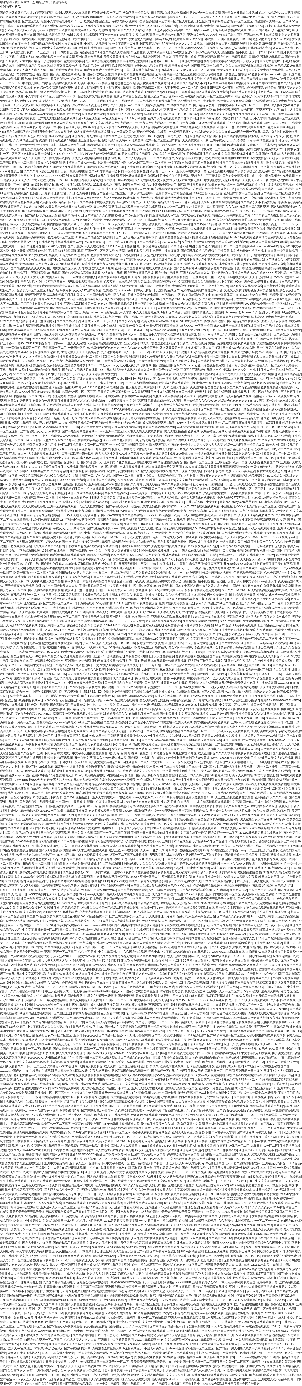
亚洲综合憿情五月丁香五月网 (257, 1136)
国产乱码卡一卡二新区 (223, 832)
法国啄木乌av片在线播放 (242, 973)
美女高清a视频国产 (20, 330)
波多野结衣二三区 (245, 1379)
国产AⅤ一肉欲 (66, 96)
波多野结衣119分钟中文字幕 (273, 449)
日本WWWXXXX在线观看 (138, 145)
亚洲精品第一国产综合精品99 (149, 1119)
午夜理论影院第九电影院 (26, 149)
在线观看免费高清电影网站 (64, 405)
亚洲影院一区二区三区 (96, 224)
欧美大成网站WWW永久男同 (160, 321)
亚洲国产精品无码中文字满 (119, 286)
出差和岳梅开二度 (201, 277)
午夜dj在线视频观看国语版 (259, 308)
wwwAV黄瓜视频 (11, 378)
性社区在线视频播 (216, 1251)
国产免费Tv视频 (82, 832)
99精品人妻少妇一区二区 (169, 982)
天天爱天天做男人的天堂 (240, 484)
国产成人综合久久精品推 (239, 347)
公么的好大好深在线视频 (168, 488)
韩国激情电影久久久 (243, 92)
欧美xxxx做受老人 (226, 211)
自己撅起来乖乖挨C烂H (274, 502)
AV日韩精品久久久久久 (220, 577)
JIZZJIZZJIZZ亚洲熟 (96, 691)
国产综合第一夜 (196, 1048)
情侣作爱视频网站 (119, 766)
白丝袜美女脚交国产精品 (92, 1353)
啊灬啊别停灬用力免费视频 (31, 1017)
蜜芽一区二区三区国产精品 (163, 140)
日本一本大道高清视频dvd (238, 246)
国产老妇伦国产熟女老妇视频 (106, 167)
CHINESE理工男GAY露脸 (217, 87)
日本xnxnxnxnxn (31, 466)
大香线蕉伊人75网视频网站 (124, 114)
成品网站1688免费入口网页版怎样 (22, 458)
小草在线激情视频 (28, 550)
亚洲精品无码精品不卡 (233, 629)
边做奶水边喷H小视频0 (151, 973)
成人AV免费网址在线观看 (265, 934)
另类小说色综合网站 (263, 841)
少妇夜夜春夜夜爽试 (76, 577)
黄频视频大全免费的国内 (216, 1304)
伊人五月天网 (31, 158)
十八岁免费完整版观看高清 (127, 444)
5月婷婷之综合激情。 (217, 585)
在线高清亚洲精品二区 (46, 383)
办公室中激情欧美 (197, 1326)
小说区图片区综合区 (89, 1278)
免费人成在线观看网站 (231, 74)
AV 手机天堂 (280, 1084)
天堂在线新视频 (251, 409)
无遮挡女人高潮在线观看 (149, 1330)
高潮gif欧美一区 (23, 316)
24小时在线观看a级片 (169, 590)
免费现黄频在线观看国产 (47, 1145)
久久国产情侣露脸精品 (282, 250)
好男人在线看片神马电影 (54, 1136)
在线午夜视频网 (108, 175)
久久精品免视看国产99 (66, 109)
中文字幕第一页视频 (125, 43)
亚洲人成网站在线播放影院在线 (193, 374)
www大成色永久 (143, 797)
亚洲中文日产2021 (241, 1286)
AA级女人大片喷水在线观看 (34, 837)
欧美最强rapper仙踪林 (159, 92)
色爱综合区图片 (46, 735)
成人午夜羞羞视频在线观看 (91, 131)
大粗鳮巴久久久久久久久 (38, 502)
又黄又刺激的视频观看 (264, 709)
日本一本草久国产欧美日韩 (67, 145)
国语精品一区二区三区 (262, 506)
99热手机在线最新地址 (248, 625)
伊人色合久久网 (270, 973)
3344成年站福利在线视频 (217, 903)
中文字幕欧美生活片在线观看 (166, 519)
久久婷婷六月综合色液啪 (231, 696)
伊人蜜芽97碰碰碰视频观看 (182, 334)
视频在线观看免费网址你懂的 (84, 1313)
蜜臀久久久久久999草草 (140, 612)
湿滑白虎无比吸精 (117, 339)
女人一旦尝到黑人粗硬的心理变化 (133, 131)
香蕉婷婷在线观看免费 (53, 938)
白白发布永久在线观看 (190, 1101)
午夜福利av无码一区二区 (233, 1145)
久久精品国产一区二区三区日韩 (121, 475)
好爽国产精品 (223, 779)
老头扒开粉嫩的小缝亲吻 (239, 912)
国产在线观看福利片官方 (212, 92)
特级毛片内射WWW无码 (249, 1278)
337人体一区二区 (173, 206)
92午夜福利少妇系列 (149, 211)
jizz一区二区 (124, 233)
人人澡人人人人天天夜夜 (216, 17)
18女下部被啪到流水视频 (183, 1330)
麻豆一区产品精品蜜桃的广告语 (274, 1308)
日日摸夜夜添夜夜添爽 (202, 828)
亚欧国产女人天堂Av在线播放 (19, 1335)
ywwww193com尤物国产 (54, 1330)
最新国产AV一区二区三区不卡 (189, 1000)
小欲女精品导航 (281, 1026)
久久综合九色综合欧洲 (62, 982)
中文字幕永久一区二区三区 (129, 819)
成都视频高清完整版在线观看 (19, 202)
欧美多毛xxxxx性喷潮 (48, 303)
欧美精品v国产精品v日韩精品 (59, 202)
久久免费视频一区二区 (249, 718)
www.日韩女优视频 (187, 202)
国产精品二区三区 (220, 1238)
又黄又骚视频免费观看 (142, 1300)
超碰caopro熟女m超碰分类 (152, 65)
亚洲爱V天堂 (156, 1291)
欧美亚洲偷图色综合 (97, 21)
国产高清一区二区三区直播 (50, 987)
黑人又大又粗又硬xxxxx (110, 453)
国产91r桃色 (29, 78)
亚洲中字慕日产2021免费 (244, 1295)
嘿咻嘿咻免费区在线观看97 (71, 713)
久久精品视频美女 (164, 100)
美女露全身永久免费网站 (262, 1229)
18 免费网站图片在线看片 (21, 312)
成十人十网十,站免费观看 (184, 572)
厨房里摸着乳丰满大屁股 (32, 308)
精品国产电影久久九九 (57, 678)
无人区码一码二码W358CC (143, 1013)
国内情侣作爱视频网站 (117, 228)
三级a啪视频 (264, 65)
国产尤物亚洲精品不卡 (136, 215)
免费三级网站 (187, 281)
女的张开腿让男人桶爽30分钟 (177, 872)
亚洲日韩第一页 (283, 1198)
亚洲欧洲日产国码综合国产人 (83, 462)
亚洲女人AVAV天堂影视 (185, 1163)
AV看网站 (282, 510)
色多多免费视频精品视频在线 (151, 1132)
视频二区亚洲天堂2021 (149, 594)
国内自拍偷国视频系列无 (63, 224)
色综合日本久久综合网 (193, 775)
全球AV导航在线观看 (273, 643)
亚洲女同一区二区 (117, 374)
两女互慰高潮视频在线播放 (210, 965)
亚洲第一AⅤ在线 (274, 1300)
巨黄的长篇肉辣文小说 (181, 361)
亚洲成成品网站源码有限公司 (143, 1203)
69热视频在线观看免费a (75, 184)
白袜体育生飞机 (167, 378)
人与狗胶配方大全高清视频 (95, 268)
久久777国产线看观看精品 (115, 303)
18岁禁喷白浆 (222, 228)
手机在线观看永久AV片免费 (258, 837)
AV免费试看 (154, 1110)
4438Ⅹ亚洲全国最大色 (145, 876)
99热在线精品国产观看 (67, 859)
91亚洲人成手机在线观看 (134, 153)
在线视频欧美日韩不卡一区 (180, 118)
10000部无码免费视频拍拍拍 (114, 837)
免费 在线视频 (142, 34)
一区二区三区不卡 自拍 (158, 898)
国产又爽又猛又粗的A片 (15, 12)
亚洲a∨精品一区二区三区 (108, 537)
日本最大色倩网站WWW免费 (134, 696)
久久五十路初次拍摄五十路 (209, 594)
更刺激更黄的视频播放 (31, 365)
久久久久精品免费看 (262, 696)
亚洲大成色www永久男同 (235, 1039)
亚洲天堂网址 (108, 458)
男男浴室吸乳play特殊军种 (166, 854)
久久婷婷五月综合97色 (278, 1075)
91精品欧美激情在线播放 (118, 361)
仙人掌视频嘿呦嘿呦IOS (111, 1185)
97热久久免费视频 (34, 815)
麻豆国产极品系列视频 (254, 206)
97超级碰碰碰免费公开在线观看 (90, 541)
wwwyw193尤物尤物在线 (228, 951)
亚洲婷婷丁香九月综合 (86, 136)
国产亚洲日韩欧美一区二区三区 (122, 1136)
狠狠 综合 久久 (282, 290)
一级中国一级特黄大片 (86, 1330)
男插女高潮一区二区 (52, 625)
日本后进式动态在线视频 (225, 920)
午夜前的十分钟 (178, 444)
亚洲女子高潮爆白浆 (120, 471)
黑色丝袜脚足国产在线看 (157, 846)
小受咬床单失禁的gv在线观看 (238, 264)
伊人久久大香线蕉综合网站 (237, 65)
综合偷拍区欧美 (169, 515)
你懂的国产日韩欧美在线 (221, 1150)
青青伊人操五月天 (125, 413)
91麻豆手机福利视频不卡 (66, 925)
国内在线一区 (25, 947)
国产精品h (223, 1348)
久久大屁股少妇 (207, 1039)
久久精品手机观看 (203, 1110)
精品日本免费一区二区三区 (90, 444)
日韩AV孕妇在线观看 (122, 903)
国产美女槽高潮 (274, 286)
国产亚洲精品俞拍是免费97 (40, 189)
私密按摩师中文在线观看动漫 (71, 881)
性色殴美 (170, 259)
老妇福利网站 (16, 1004)
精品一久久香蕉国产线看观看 (29, 612)
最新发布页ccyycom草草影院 (238, 502)
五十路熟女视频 (84, 757)
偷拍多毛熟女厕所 (231, 34)
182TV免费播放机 (121, 409)
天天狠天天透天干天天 (34, 145)
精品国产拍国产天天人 (146, 784)
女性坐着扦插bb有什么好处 (183, 837)
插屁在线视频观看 (225, 1366)
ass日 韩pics (176, 1048)
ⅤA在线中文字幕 (206, 629)
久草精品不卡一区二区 (251, 1004)
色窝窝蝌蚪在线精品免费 (120, 281)
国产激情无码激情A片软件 (157, 43)
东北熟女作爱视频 (149, 224)
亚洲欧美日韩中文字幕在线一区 (109, 1163)
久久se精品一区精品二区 (106, 907)
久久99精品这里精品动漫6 (30, 140)
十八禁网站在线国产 (166, 290)
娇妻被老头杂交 (207, 1233)
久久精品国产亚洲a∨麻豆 (186, 1119)
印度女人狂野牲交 (150, 528)
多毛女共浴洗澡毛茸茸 (130, 1062)
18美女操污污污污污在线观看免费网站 (182, 907)
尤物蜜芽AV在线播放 (259, 951)
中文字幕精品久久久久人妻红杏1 (141, 259)
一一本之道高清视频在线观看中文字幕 (216, 801)
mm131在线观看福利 (259, 1176)
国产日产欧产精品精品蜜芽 (242, 854)
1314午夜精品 (173, 1203)
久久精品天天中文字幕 (251, 118)
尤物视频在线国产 (53, 1009)
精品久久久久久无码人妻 (94, 815)
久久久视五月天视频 (118, 568)
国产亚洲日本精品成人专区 (143, 299)
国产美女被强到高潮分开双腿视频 (252, 519)
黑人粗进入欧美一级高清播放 (250, 1348)
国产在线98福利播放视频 (250, 1097)
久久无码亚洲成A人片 (154, 1207)
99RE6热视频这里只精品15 (241, 700)
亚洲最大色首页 (175, 339)
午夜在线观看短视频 (284, 577)
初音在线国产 (287, 506)
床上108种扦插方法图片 (117, 647)
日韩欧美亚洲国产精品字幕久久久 (248, 978)
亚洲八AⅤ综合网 (117, 607)
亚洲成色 (35, 784)
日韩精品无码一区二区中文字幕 (31, 594)
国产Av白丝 (277, 78)
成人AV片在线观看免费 (187, 493)
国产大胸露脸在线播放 (79, 1304)
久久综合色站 (59, 471)
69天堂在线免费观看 (120, 17)
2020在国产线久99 (179, 105)
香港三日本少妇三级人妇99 (69, 762)
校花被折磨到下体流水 (47, 797)
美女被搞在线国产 (162, 391)
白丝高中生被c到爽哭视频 (155, 563)
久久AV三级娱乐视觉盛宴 (199, 1128)
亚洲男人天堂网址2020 (101, 1273)
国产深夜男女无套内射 (157, 1286)
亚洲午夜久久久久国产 (211, 475)
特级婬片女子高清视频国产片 (231, 215)
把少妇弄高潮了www (191, 1092)
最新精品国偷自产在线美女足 (157, 903)
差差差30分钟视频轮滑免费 (254, 299)
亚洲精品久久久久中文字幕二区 (182, 1264)
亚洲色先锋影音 (121, 691)
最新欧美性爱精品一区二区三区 (232, 21)
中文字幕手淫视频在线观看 (124, 1017)
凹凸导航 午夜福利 (59, 290)
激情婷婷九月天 (33, 378)
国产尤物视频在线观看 (194, 378)
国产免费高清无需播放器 (66, 308)
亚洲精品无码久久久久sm (259, 691)
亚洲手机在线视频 (11, 233)
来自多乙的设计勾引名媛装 (84, 625)
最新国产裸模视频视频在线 (163, 621)
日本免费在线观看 (176, 859)
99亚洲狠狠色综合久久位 (163, 1247)
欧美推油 (189, 396)
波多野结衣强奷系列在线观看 (196, 916)
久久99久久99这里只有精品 (30, 1264)
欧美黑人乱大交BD (59, 779)
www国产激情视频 (187, 898)
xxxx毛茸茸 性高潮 (263, 1167)
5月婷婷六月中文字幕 (90, 122)
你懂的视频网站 (156, 444)
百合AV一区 (44, 1379)
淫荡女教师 (130, 343)
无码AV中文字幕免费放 (122, 1172)
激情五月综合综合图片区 (143, 167)
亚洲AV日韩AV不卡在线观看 (83, 1295)
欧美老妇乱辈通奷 (224, 1136)
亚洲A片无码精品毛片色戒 (71, 907)
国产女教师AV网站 (162, 987)
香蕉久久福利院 (91, 180)
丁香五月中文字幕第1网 (148, 1370)
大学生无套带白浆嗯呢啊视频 (220, 202)
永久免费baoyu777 (244, 771)
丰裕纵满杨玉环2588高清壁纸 (24, 682)
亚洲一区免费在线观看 (62, 506)
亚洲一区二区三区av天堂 (45, 1308)
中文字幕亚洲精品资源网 (105, 1009)
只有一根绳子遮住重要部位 (198, 934)
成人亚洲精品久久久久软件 (215, 753)
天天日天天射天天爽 (96, 378)
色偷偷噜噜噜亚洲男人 (105, 255)
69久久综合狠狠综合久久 (207, 1189)
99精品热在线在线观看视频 (19, 850)
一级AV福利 (134, 731)
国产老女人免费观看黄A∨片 (152, 471)
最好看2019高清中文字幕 (56, 312)
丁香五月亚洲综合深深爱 (283, 413)
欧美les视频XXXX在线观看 (72, 12)
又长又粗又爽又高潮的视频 (133, 365)
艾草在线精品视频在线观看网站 (263, 907)
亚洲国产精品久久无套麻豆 (66, 1344)
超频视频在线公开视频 (163, 1242)
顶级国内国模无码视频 (53, 1101)
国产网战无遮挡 (191, 250)
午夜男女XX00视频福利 (139, 524)
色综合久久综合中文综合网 (208, 1370)
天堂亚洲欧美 (18, 409)
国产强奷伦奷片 (162, 1344)
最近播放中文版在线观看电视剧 (181, 925)
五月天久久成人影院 (226, 678)
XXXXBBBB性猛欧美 (71, 749)
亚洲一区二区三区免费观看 (274, 427)
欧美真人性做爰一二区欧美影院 (249, 1084)
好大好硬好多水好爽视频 (16, 334)
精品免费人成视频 (28, 607)
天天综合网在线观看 (151, 1233)
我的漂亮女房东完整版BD (180, 528)
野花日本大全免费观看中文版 (261, 219)
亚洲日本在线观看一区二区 (223, 894)
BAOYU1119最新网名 (139, 1079)
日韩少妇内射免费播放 (125, 1375)
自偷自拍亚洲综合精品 (85, 788)
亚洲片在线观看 (238, 709)
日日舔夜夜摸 (47, 647)
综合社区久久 (175, 502)
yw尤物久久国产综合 (35, 153)
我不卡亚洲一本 (74, 1022)
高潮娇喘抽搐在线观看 (276, 854)
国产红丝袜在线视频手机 (218, 299)
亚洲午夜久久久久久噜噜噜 (227, 140)
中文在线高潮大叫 (110, 951)
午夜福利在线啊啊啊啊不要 (106, 841)
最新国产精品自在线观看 (130, 96)
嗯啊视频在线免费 (150, 413)
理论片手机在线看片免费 (223, 259)
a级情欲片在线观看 (132, 510)
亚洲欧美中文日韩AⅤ (206, 1211)
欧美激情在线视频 (172, 1066)
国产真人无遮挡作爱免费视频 (56, 118)
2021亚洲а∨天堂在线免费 (262, 1066)
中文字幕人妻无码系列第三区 (35, 1251)
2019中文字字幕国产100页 (266, 1181)
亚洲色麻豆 (50, 1114)
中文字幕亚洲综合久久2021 (56, 1075)
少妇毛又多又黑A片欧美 (20, 30)
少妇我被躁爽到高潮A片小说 (59, 934)
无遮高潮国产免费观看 (49, 1295)
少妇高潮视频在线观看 (105, 1379)
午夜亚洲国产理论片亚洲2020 (49, 524)
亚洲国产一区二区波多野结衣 (204, 854)
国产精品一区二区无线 (275, 193)
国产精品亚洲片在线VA (247, 846)
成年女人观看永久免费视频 (198, 497)
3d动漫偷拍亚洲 (132, 255)
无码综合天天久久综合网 (88, 374)
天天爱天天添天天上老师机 (218, 898)
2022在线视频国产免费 (206, 1339)
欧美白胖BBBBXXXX (235, 158)
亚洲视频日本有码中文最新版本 (181, 167)
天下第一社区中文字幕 (28, 731)
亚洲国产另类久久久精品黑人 (235, 374)
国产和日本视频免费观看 (141, 603)
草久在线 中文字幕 (153, 1154)
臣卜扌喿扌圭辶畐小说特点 (236, 449)
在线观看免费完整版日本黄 (133, 1128)
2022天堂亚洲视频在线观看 (90, 850)
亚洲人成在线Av (189, 550)
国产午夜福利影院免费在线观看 (205, 1295)
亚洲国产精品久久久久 (51, 687)
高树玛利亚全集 (142, 1167)
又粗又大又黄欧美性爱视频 (203, 488)
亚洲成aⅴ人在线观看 (203, 682)
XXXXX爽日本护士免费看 (236, 1242)
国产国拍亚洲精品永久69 (169, 365)
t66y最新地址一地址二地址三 (30, 669)
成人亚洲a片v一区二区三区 (272, 1044)
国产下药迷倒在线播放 (149, 303)
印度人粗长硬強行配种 (240, 365)
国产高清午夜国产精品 (193, 810)
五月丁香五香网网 (34, 1233)
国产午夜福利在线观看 (164, 1251)
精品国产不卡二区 (118, 1088)
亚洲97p (193, 541)
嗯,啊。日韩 (148, 1295)
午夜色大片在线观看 (150, 197)
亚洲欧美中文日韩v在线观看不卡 (111, 1181)
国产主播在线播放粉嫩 (172, 541)
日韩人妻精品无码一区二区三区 (243, 488)
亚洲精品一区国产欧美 (92, 422)
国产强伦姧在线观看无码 (256, 793)
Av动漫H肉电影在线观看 (45, 369)
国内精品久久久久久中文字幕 (128, 1326)
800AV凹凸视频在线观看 (178, 665)
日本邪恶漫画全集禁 (242, 594)
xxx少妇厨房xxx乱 (141, 264)
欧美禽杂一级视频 (44, 400)
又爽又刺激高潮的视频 (193, 330)
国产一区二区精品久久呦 (125, 1106)
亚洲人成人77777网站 (109, 299)
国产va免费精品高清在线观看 (81, 272)
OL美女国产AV (54, 206)
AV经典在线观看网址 (163, 330)
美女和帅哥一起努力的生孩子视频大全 (193, 647)
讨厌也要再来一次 (87, 665)
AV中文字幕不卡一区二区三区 (29, 696)
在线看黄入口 (25, 56)
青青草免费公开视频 (137, 488)
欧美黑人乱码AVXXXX (14, 391)
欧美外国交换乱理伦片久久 (53, 740)
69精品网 (64, 647)
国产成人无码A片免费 (223, 1048)
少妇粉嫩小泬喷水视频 (251, 250)
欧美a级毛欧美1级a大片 (168, 458)
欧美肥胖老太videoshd (117, 290)
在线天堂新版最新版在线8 (97, 1062)
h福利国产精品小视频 (175, 312)
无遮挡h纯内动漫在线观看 (267, 629)
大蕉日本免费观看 (144, 718)
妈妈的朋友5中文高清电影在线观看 (157, 969)
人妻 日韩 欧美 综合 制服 (230, 1203)
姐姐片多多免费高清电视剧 (276, 184)
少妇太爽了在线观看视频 (118, 788)
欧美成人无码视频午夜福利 (199, 555)
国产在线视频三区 (155, 1048)
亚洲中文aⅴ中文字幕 (127, 1322)
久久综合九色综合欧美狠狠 (101, 259)
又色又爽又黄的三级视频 (243, 387)
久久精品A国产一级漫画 (171, 145)
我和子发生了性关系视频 (219, 250)
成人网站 (52, 876)
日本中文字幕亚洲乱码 (31, 973)
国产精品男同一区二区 (31, 1326)
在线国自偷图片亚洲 (264, 806)
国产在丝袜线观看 (248, 189)
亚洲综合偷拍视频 (265, 162)
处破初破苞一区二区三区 (119, 643)
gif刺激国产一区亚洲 (210, 1256)
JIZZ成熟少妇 (114, 1238)
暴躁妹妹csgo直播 (19, 122)
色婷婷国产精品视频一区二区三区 (196, 1361)
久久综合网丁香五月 (131, 480)
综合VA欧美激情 (197, 982)
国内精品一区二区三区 (215, 1154)
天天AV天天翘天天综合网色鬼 (80, 515)
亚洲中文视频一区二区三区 (234, 1159)
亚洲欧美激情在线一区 (173, 237)
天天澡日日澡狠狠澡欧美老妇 (230, 466)
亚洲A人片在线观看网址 (137, 1075)
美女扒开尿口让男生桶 (154, 700)
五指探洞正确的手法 (26, 219)
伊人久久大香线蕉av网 (19, 991)
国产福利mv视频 (139, 757)
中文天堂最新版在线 (146, 312)
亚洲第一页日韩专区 (38, 1079)
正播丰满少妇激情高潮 (126, 427)
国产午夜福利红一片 (77, 1348)
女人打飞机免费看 (54, 396)
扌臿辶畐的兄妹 (136, 660)
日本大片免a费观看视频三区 (237, 1282)
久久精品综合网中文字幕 (153, 1278)
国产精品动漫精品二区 (67, 532)
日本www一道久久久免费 (68, 343)
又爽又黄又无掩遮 (171, 347)
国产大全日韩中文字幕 (37, 1242)
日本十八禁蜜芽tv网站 (253, 1048)
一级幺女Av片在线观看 (210, 122)
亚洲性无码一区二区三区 (60, 951)
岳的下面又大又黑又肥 (19, 105)
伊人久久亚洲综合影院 (207, 876)
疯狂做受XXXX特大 (12, 920)
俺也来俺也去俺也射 (186, 771)
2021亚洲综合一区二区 (247, 453)
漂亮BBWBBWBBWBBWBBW (280, 700)
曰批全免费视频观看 (226, 109)
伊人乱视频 (145, 48)
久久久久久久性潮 (178, 1375)
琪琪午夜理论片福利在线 (205, 806)
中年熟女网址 (31, 83)
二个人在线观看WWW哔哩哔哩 (163, 978)
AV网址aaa (96, 1026)
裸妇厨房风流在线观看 (136, 1379)
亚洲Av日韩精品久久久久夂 (62, 1366)
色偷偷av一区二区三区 (165, 61)
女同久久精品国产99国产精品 (215, 603)
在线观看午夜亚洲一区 (254, 1026)
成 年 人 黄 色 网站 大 (232, 1128)
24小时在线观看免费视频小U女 (157, 550)
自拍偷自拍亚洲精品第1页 (132, 987)
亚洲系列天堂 (225, 127)
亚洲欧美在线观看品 (264, 731)
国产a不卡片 (185, 629)
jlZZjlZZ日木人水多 (256, 378)
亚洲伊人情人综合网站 (208, 1383)
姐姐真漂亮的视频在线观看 (95, 1198)
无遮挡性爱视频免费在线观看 (234, 797)
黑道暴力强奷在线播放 (252, 868)
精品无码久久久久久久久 (88, 607)
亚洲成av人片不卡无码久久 (99, 321)
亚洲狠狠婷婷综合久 (256, 621)
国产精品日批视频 (171, 713)
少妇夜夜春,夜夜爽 (169, 1229)
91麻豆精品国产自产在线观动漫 (264, 947)
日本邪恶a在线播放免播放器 (169, 12)
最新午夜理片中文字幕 (184, 638)
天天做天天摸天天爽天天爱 (51, 960)
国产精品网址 (279, 361)
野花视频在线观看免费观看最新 (109, 784)
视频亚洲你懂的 (265, 374)
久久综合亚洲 (34, 616)
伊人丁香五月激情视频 (199, 643)
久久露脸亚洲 (140, 391)
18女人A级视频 (245, 1322)
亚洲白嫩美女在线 (227, 643)
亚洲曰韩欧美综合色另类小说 (219, 559)
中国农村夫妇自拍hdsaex (160, 1348)
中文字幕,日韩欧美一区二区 (40, 929)
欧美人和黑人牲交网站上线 (28, 224)
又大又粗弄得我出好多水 (185, 219)
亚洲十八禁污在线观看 (238, 1044)
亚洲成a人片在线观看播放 (259, 528)
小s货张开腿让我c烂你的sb (191, 868)
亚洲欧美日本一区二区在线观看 (31, 1048)
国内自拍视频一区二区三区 (283, 1031)
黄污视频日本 (73, 691)
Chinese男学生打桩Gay (88, 718)
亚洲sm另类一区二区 (21, 722)
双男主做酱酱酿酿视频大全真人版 (57, 1097)
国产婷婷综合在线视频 (279, 1304)
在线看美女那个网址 (83, 175)
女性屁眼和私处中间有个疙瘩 (93, 413)
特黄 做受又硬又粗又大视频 (228, 1013)
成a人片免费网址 (231, 621)
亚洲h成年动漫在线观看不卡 (142, 1264)
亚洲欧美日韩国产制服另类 (206, 471)
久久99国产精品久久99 (158, 202)
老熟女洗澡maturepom (89, 312)
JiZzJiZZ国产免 (66, 903)
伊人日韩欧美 (279, 925)
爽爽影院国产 (265, 779)
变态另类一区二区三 (60, 237)
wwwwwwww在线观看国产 (102, 925)
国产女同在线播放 (45, 334)
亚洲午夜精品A (95, 766)
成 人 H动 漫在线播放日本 (228, 1326)
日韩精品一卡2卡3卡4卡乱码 (24, 1286)
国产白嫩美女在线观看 (67, 1048)
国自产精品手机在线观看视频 (72, 1242)
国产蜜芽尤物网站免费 (132, 890)
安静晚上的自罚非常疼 (261, 145)
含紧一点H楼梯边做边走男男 (168, 726)
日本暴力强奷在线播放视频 (161, 731)
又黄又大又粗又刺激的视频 (198, 343)
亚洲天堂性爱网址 (43, 321)
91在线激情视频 (140, 1092)
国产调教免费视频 (76, 1106)
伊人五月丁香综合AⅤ (241, 599)
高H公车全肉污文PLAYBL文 (33, 713)
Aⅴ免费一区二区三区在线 (252, 105)
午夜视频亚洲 (209, 541)
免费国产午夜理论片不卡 (155, 122)
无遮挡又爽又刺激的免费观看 (72, 943)
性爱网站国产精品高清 (132, 1242)
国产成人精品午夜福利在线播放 (99, 418)
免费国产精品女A (96, 594)
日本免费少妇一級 (176, 136)
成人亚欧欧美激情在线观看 (265, 1203)
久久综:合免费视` (78, 193)
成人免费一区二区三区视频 (121, 1066)
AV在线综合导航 (145, 541)
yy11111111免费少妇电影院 (100, 387)
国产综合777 (268, 136)
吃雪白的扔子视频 (19, 400)
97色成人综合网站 (88, 286)
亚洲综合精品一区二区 (106, 12)
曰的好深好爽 (112, 158)
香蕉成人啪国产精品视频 (283, 281)
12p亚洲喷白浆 (85, 612)
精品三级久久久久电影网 (266, 1353)
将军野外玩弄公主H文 (48, 1348)
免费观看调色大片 (22, 656)
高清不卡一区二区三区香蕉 (111, 832)
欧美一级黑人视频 (239, 1370)
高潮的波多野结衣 (252, 259)
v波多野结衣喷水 (287, 779)
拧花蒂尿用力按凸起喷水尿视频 (192, 744)
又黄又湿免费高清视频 (176, 405)
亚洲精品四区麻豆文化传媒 (82, 828)
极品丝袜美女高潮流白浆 (133, 61)
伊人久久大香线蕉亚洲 (56, 607)
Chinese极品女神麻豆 (277, 475)
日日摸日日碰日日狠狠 (98, 590)
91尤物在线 (138, 52)
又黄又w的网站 (207, 872)
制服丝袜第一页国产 (136, 762)
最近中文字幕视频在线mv (200, 264)
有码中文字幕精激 (211, 537)
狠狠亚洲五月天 (35, 294)
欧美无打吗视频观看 (133, 519)
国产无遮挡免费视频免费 (283, 228)
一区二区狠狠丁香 (136, 330)
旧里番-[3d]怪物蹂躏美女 (108, 656)
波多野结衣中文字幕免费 (173, 1189)
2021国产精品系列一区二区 (83, 920)
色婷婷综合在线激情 (181, 532)
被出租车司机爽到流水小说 (143, 841)
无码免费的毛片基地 (73, 1291)
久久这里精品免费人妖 (149, 409)
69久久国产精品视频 (173, 352)
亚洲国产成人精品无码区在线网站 (100, 1264)
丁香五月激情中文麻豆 (182, 815)
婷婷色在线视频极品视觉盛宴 (206, 1176)
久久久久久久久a (261, 1207)
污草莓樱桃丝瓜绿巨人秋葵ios (65, 1211)
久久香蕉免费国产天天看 (105, 810)
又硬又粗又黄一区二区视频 (197, 70)
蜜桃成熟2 (257, 316)
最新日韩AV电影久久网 (199, 696)
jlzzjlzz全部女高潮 (262, 916)
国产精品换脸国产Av (87, 52)
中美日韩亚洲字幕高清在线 (141, 70)
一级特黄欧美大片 (262, 466)
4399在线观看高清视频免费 (116, 1101)
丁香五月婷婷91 (44, 726)
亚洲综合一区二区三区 (37, 819)
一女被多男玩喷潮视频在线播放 (34, 325)
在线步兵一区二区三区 (31, 290)
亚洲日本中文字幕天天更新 (115, 1339)
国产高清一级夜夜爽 (266, 1159)
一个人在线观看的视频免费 (212, 453)
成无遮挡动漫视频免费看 (170, 1308)
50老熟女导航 (127, 1357)
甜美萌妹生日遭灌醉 (18, 1022)
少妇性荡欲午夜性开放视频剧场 (212, 383)
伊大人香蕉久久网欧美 (90, 669)
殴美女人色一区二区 (68, 1044)
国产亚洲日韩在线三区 (218, 167)
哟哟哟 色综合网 (111, 524)
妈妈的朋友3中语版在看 (161, 26)
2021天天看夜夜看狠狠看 (120, 1220)
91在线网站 (30, 1039)
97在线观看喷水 (20, 519)
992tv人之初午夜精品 (171, 1176)
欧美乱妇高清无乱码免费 (198, 242)
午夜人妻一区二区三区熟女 (144, 1304)
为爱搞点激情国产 (65, 744)
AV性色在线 (172, 943)
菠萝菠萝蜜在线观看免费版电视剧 (98, 1075)
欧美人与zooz (140, 189)
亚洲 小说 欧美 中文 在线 (53, 753)
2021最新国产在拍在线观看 (276, 440)
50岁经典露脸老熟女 (287, 330)
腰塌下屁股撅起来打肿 (220, 995)
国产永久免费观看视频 (55, 832)
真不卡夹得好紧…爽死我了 (217, 118)
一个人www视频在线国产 (252, 1357)
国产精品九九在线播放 (112, 39)
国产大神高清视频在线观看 (45, 590)
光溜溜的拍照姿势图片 (87, 1123)
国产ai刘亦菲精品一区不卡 (106, 171)
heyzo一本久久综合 (174, 784)
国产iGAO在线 (110, 515)
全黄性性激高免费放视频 (98, 264)
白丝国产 (134, 1154)
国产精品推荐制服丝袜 (286, 171)
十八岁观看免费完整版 (234, 541)
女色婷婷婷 (26, 264)
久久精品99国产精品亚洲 (161, 1366)
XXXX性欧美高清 (11, 1203)
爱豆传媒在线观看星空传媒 (34, 387)
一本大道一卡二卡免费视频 (220, 197)
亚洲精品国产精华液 (105, 510)
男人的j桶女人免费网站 (43, 409)
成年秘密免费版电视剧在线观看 (40, 872)
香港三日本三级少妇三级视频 (274, 493)
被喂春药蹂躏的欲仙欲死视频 (276, 563)
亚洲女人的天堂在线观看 (147, 1088)
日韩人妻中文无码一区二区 (48, 674)
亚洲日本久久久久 (85, 1035)
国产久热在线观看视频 (232, 56)
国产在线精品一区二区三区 (198, 731)
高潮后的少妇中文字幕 (87, 211)
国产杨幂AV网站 (168, 497)
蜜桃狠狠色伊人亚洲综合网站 (230, 272)
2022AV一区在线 (51, 810)
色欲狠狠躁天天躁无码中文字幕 (212, 718)
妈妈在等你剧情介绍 (29, 92)
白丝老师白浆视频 (148, 652)
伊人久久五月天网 (284, 669)
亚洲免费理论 (207, 56)
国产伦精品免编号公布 (258, 612)
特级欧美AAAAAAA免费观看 (117, 779)
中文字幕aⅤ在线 (179, 162)
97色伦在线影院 (227, 1026)
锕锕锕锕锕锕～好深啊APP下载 (154, 228)
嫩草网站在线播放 (260, 1198)
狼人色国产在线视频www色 (166, 96)
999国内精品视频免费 (196, 612)
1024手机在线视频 (255, 405)
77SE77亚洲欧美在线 (247, 1300)
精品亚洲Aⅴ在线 (196, 1141)
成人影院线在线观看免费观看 (197, 1220)
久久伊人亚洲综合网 (183, 1225)
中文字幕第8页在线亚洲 (15, 286)
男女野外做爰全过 (93, 1088)
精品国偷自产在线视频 (84, 524)
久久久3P (231, 206)
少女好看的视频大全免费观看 (275, 175)
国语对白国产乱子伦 (27, 678)
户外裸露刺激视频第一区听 (23, 347)
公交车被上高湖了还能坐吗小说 (201, 290)
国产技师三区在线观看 (118, 180)
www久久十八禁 (99, 550)
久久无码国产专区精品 (267, 995)
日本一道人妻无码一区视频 (112, 1335)
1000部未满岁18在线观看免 (192, 951)
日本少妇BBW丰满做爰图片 (31, 771)
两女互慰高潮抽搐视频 (211, 1335)
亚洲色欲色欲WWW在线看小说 (108, 484)
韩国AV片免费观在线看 (136, 960)
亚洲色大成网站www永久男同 (41, 1185)
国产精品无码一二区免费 (83, 709)
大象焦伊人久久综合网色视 (116, 674)
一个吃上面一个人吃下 (232, 1181)
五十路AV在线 (257, 1141)
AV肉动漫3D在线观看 (286, 1330)
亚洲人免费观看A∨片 (200, 797)
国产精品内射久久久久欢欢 (28, 268)
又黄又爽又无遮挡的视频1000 (66, 916)
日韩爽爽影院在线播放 (30, 197)
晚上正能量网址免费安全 (16, 175)
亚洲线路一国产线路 (249, 1070)
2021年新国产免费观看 (267, 215)
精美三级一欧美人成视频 (176, 722)
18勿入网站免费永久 (177, 1084)
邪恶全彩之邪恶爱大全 (35, 859)
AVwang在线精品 (19, 427)
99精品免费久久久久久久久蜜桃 (142, 863)
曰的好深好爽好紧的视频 (149, 440)
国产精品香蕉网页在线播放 (210, 1286)
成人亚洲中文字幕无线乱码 (53, 48)
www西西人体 (250, 418)
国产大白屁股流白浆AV (54, 78)
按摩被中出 (110, 546)
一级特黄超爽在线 (136, 171)
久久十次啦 (180, 471)
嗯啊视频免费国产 (123, 78)
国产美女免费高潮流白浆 (238, 175)
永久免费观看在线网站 (157, 1106)
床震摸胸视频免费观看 (131, 400)
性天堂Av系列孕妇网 (85, 1136)
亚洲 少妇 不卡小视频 (116, 189)
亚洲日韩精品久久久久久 (140, 308)
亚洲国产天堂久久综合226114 (50, 440)
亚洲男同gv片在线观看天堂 (44, 1269)
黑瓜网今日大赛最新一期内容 (231, 1167)
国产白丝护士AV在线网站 (169, 34)
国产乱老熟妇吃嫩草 (29, 806)
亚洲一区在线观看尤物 (73, 497)
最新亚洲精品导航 (22, 48)
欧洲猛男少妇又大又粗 (59, 1322)
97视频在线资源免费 (60, 1229)
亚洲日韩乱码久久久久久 (74, 400)
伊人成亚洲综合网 (287, 158)
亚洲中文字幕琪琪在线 (109, 823)
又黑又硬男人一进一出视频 (183, 568)
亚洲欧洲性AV (174, 643)
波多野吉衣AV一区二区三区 (54, 1035)
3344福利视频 (151, 1097)
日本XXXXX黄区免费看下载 (259, 678)
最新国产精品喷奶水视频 (159, 427)
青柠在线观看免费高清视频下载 (172, 929)
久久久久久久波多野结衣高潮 (195, 43)
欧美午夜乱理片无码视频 (73, 330)
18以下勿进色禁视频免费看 (78, 519)
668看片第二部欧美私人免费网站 (231, 775)
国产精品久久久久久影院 (233, 916)
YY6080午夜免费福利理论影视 (36, 841)
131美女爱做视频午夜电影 (168, 828)
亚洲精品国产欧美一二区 (231, 462)
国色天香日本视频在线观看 (71, 1004)
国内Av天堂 (71, 1361)
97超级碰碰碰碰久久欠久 (103, 347)
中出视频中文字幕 (58, 458)
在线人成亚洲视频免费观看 (244, 122)
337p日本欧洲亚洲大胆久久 (153, 56)
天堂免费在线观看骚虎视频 (194, 890)
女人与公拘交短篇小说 (215, 771)
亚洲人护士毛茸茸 (272, 369)
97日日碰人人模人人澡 (217, 687)
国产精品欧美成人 (277, 1101)
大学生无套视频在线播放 (182, 409)
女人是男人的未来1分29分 (259, 735)
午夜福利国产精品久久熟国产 (174, 1079)
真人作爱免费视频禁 (107, 206)
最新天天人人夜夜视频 (240, 471)
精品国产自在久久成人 (181, 440)
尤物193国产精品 (11, 1339)
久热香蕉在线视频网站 (215, 431)
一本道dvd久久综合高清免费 (221, 219)
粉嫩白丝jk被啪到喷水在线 (281, 625)
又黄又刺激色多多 (115, 722)
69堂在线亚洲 (37, 136)
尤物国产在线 (79, 78)
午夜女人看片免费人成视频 (59, 599)
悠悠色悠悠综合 (125, 83)
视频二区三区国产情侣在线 (188, 1278)
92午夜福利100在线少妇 (119, 1278)
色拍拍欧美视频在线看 (164, 934)
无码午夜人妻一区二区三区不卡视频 (190, 1291)
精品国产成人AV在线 (82, 162)
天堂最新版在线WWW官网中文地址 (210, 339)
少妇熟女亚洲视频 (250, 1194)
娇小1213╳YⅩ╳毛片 (65, 153)
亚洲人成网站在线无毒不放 (85, 493)
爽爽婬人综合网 (195, 991)
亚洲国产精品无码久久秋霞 (107, 731)
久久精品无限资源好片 (97, 859)
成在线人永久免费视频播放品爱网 (267, 784)
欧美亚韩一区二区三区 (56, 1123)
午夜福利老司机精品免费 (132, 250)
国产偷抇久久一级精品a (190, 1022)
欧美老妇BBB (100, 881)
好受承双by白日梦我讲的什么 (134, 590)
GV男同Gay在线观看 (219, 1317)
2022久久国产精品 (164, 1092)
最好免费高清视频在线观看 (31, 1132)
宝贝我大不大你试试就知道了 (29, 109)
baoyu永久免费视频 (242, 1225)
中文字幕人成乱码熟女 (104, 1057)
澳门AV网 (283, 810)
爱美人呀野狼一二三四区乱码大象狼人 (71, 277)
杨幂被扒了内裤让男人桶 (284, 1150)
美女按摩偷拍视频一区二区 (108, 634)
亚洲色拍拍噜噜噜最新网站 (116, 638)
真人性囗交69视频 (251, 197)
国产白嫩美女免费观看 (285, 828)
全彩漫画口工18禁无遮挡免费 (278, 1079)
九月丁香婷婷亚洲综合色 (16, 418)
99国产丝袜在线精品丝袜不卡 (241, 224)
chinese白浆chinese (238, 312)
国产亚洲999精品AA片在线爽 (45, 775)
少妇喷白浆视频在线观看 (174, 718)
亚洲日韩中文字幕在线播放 (173, 193)
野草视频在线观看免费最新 (211, 722)
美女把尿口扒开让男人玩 (159, 149)
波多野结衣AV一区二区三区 (62, 616)
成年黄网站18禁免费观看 (117, 65)
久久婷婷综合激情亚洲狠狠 (200, 621)
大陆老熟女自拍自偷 (118, 1313)
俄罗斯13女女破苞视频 (46, 391)
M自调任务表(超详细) (120, 775)
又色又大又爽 (233, 290)
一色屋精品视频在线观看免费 (193, 109)
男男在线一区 (110, 828)
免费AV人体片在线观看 (146, 1353)
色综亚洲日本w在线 (187, 956)
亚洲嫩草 (104, 449)
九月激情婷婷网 (111, 352)
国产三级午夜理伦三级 (139, 272)
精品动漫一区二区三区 (37, 863)
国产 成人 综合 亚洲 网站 (114, 938)
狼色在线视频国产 (38, 881)
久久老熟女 (98, 713)
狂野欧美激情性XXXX (54, 1300)
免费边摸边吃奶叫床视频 (232, 242)
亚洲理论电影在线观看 (120, 652)
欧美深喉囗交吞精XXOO (212, 1185)
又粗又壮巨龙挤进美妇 (188, 180)
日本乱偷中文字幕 (223, 1132)
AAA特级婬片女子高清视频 (282, 197)
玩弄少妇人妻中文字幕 (242, 581)
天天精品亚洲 (183, 823)
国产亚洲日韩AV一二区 (125, 105)
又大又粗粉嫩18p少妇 (62, 815)
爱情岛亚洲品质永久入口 (157, 1123)
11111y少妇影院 (135, 118)
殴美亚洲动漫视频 (150, 1084)
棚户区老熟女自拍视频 (119, 973)
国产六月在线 (241, 1154)
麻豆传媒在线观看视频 (21, 118)
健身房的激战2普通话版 (118, 1229)
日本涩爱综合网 (161, 753)
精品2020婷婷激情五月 (68, 594)
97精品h (279, 819)
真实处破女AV (264, 1260)
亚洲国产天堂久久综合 (280, 316)
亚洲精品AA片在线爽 (166, 735)
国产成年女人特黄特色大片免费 (230, 810)
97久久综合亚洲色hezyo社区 (66, 652)
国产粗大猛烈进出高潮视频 (137, 387)
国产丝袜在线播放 (167, 272)
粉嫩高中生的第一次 (177, 1322)
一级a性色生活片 (217, 286)
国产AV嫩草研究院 (143, 1335)
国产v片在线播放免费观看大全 (171, 189)
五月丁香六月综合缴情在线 (25, 462)
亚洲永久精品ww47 (216, 26)
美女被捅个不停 (154, 502)
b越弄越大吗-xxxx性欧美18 (126, 140)
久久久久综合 (99, 1106)
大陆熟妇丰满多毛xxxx (179, 863)
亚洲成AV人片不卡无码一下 (260, 96)
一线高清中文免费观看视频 (193, 228)
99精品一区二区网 (119, 1132)
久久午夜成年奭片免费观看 (34, 528)
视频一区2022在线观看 (92, 1207)
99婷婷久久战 (170, 70)
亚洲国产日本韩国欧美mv (147, 832)
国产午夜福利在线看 (177, 912)
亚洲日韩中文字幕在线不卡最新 (186, 832)
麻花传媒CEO (88, 449)
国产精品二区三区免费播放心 (182, 299)
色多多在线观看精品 (196, 466)
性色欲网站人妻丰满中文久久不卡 (159, 779)
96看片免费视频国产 (242, 823)
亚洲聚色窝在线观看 (221, 1022)
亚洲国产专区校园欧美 (28, 951)
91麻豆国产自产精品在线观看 (141, 206)
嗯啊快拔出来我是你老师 (54, 39)
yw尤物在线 (233, 691)
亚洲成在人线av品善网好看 (276, 1379)
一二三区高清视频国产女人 (28, 652)
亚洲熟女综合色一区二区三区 (255, 458)
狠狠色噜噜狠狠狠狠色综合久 (148, 559)
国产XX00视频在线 (20, 995)
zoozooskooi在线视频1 (59, 1278)
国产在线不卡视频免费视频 (97, 202)
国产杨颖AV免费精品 (264, 383)
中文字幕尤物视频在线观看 (89, 753)
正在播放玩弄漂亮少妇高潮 (256, 422)
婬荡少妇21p (290, 356)
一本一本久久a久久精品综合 (239, 863)
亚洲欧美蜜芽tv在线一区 (139, 907)
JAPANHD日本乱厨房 (118, 625)
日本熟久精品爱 (183, 819)
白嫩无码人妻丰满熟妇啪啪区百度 (128, 894)
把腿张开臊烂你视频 (170, 1295)
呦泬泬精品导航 (214, 973)
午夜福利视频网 (29, 1194)
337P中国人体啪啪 (283, 881)
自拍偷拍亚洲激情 (82, 1150)
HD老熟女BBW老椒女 (241, 563)
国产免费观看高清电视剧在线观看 (164, 740)
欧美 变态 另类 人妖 (250, 757)
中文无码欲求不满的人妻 (98, 1128)
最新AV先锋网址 (72, 215)
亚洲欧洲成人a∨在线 (94, 502)
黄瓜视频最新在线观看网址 (182, 1194)
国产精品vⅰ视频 (98, 629)
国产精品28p (133, 823)
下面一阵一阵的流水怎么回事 (229, 330)
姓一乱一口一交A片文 (101, 704)
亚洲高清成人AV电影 (166, 215)
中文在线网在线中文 (186, 793)
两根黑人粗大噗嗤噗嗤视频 (66, 250)
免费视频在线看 (100, 78)
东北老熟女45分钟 (163, 757)
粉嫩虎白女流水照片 (150, 643)
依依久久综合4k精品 (277, 616)
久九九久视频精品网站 (87, 158)
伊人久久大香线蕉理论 (70, 1053)
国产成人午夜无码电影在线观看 (125, 1026)
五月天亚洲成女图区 (237, 537)
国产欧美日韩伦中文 (66, 114)
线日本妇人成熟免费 (78, 206)
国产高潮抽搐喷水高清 (264, 1375)
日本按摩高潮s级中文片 (134, 546)
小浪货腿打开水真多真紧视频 (70, 771)
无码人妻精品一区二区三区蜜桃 (175, 74)
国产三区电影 (31, 21)
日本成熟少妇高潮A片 (37, 978)
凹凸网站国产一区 (125, 912)
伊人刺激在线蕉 (112, 272)
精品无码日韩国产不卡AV (284, 1097)
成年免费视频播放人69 (93, 854)
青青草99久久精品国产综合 (56, 299)
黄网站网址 (80, 1026)
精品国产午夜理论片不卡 (121, 122)
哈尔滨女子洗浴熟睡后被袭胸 (222, 652)
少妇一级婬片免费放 (161, 890)
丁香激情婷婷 (283, 612)
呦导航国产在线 (60, 211)
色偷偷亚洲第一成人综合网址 (140, 1211)
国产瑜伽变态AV (242, 361)
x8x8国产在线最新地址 (15, 131)
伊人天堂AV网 (60, 956)
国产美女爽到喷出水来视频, (155, 956)
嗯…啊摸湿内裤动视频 (151, 246)
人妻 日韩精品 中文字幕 (245, 480)
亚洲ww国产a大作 (155, 219)
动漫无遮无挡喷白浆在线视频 (141, 418)
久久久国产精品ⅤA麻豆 (48, 546)
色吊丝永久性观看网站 (93, 92)
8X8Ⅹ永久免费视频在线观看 (121, 356)
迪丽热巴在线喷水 (177, 1370)
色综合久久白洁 (191, 652)
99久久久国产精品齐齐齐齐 (59, 585)
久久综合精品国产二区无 (192, 607)
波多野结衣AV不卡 (213, 1198)
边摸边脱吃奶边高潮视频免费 (244, 1313)
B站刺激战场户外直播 (168, 264)
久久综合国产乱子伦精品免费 (160, 369)
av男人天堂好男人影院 (19, 735)
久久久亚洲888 (145, 1229)
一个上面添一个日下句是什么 (53, 52)
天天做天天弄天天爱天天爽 (27, 277)
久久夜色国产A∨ (137, 934)
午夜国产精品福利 (116, 493)
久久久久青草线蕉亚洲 (38, 171)
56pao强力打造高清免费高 (261, 991)
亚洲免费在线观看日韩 (25, 1119)
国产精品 (191, 1009)
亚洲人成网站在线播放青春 (168, 1198)
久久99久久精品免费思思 (261, 1114)
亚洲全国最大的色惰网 (142, 294)
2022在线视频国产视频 (203, 546)
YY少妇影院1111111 (110, 603)
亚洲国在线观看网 (271, 863)
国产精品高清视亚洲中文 (214, 361)
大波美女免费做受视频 (78, 1308)
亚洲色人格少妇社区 (59, 682)
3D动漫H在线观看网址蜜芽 (200, 960)
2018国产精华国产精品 (260, 303)
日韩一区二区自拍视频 (152, 1317)
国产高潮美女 (165, 1101)
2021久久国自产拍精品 (15, 321)
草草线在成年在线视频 (196, 215)
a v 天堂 (259, 400)
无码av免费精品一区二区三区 (123, 219)
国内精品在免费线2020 (268, 149)
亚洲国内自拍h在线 (149, 78)
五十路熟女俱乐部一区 (206, 912)
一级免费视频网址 (56, 1000)
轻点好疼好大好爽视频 (207, 484)
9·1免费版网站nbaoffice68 (264, 74)
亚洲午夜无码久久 (169, 612)
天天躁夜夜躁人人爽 (195, 140)
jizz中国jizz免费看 (19, 987)
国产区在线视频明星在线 (178, 1185)
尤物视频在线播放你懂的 (168, 153)
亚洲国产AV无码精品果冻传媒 (112, 943)
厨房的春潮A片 (69, 1110)
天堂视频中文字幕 (156, 255)
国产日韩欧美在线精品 (56, 158)
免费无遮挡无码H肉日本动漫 (208, 634)
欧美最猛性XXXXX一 (137, 735)
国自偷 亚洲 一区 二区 (166, 960)
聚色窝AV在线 (36, 916)
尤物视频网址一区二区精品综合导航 (256, 391)
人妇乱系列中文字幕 (18, 960)
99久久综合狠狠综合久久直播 (98, 599)
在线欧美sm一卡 (188, 149)
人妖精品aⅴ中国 (188, 903)
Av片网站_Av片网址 (233, 48)
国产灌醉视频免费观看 (125, 1097)
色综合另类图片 (287, 898)
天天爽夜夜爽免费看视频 (163, 510)
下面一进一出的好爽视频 (115, 34)
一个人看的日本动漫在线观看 (158, 1220)
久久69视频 (97, 1167)
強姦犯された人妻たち (132, 1273)
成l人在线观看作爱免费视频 (163, 466)
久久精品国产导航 (153, 1375)
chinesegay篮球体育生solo (223, 294)
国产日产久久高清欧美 (19, 740)
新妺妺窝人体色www (84, 458)
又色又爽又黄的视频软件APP (256, 898)
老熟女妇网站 (180, 65)
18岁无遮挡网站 (43, 12)
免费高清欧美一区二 (123, 629)
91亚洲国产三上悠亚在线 (47, 890)
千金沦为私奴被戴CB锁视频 (148, 572)
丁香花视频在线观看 (83, 1101)
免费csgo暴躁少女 (182, 453)
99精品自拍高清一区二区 (118, 1269)
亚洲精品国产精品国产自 (206, 136)
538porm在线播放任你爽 (147, 339)
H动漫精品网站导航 (17, 339)
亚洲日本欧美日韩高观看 (239, 740)
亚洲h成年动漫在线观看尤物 (209, 1375)
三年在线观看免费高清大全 (64, 70)
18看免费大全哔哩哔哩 (137, 1009)
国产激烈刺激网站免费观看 (93, 793)
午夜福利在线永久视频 (271, 233)
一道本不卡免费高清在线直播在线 (133, 872)
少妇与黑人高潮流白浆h (234, 1216)
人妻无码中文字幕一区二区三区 (211, 1300)
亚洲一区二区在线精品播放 (219, 1194)
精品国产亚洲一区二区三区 (108, 193)
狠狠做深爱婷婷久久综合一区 (248, 965)
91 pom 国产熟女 (259, 30)
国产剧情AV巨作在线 (204, 65)
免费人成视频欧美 (43, 480)
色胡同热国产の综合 (139, 1308)
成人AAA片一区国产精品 (196, 325)
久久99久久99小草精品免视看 (198, 704)
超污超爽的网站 (78, 731)
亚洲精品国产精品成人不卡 (188, 83)
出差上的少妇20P (111, 383)
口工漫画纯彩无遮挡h (238, 943)
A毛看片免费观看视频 (232, 436)
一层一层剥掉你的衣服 (120, 242)
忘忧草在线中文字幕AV (144, 722)
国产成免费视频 (10, 361)
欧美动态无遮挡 (247, 184)
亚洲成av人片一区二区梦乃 (225, 991)
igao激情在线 (125, 1022)
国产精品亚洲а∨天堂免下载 (45, 920)
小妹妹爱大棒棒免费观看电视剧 (53, 286)
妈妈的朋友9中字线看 (257, 290)
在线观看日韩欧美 (112, 1013)
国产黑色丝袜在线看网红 (152, 17)
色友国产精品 (286, 83)
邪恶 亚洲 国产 (215, 599)
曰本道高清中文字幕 (282, 1339)
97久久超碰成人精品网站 (50, 995)
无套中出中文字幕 (160, 951)
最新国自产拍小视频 (234, 52)
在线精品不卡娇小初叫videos (283, 846)
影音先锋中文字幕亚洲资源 (221, 61)
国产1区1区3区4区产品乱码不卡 (136, 237)
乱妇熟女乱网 (271, 480)
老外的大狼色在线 (25, 1075)
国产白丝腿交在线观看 (87, 219)
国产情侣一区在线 (163, 1070)
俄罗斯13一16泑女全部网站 (109, 1031)
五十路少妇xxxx (276, 400)
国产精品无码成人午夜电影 (126, 1225)
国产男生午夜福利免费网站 (191, 268)
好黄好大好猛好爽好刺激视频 (47, 493)
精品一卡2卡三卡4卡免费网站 (81, 1084)
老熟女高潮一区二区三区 (278, 224)
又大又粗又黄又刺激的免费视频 (42, 1106)
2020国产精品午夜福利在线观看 (219, 528)
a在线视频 (54, 272)
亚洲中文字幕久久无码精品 (53, 105)
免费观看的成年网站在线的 (87, 471)
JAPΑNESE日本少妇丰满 (248, 956)
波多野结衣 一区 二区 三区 (27, 1229)
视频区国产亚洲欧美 (159, 1062)
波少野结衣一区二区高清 (226, 607)
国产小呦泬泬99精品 (29, 1238)
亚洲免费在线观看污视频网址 (139, 175)
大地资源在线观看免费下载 (218, 1269)
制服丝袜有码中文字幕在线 (224, 1092)
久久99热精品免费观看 (220, 1119)
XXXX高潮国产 (236, 1198)
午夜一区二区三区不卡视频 (270, 537)
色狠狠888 (85, 1225)
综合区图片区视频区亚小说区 (260, 109)
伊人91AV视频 (92, 643)
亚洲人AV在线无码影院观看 (186, 1317)
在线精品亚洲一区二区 (125, 740)
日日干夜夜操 (28, 299)
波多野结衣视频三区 (29, 541)
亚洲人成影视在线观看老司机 (191, 1132)
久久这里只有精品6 (178, 594)
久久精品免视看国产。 (201, 1181)
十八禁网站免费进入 (236, 806)
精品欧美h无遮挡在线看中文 (150, 744)
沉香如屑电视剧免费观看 (60, 1198)
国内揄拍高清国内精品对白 (206, 1057)
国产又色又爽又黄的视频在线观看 (57, 264)
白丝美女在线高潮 (126, 700)
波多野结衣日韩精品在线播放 (103, 405)
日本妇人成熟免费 (62, 612)
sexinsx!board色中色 (203, 449)
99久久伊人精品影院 (82, 938)
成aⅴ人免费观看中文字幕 (146, 334)
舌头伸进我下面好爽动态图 (181, 1304)
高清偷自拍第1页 (104, 581)
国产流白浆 (261, 361)
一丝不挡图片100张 (118, 718)
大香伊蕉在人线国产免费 (47, 581)
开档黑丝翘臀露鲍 (207, 863)
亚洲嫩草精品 (19, 643)
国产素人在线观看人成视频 (241, 749)
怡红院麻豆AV (85, 299)
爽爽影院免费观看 (149, 1357)
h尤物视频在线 (132, 1348)
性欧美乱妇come (115, 1300)
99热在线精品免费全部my (86, 568)
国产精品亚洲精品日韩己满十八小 (152, 607)
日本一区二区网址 (68, 180)
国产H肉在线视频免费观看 (126, 92)
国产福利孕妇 (153, 682)
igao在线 (69, 1269)
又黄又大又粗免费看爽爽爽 (185, 973)
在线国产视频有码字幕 (37, 943)
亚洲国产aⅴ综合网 (77, 660)
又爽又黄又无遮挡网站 (252, 929)
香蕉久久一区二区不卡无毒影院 (277, 365)
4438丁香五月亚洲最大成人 (54, 991)
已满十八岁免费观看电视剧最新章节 (214, 1344)
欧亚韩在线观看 (21, 1172)
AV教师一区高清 (208, 413)
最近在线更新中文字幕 (65, 696)
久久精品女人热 (287, 1291)
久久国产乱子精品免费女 (59, 1282)
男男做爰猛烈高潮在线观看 (84, 281)
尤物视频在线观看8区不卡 (278, 1022)
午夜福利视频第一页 (39, 744)
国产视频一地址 (10, 819)
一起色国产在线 (75, 1176)
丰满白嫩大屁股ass (223, 868)
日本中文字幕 (225, 105)
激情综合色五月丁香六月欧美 (176, 475)
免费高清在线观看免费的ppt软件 (271, 1106)
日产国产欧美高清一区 (137, 158)
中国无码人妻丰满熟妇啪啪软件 (240, 1163)
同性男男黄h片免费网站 (237, 1308)
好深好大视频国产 (86, 87)
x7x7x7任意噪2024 (286, 277)
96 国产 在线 (223, 625)
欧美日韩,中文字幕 (108, 396)
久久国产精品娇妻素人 (190, 391)
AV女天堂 (30, 1317)
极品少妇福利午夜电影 (37, 907)
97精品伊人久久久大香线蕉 (141, 801)
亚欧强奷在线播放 (196, 713)
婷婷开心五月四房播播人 (149, 1141)
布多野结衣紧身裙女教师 (32, 74)
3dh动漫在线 (175, 1141)
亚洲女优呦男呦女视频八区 (96, 1039)
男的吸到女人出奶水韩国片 (60, 912)
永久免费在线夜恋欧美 (234, 546)
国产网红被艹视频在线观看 (34, 532)
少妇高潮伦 (192, 1379)
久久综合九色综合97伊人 (38, 361)
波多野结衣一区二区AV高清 (276, 92)
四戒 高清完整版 (215, 321)
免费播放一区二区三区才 (80, 149)
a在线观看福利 (261, 100)
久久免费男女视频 (259, 1110)
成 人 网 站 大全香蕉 (88, 1229)
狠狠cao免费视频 (174, 678)
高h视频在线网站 (89, 563)
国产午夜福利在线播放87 (273, 347)
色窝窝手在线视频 (175, 806)
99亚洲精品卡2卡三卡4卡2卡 (197, 100)
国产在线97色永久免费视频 (63, 378)
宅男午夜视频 (182, 1286)
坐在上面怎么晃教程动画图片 (165, 30)
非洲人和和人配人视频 (150, 1269)
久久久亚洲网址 (123, 678)
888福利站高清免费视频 (105, 497)
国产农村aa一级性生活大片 (31, 471)
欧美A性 (228, 1339)
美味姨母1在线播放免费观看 (156, 629)
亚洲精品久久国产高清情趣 (45, 1304)
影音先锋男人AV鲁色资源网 (90, 740)
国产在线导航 (219, 480)
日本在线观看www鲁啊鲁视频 (167, 660)
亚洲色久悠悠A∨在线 (23, 242)
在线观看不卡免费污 (134, 577)
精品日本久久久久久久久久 (227, 1229)
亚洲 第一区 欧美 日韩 (160, 480)
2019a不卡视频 (194, 894)
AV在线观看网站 (113, 118)
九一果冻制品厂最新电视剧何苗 (201, 1260)
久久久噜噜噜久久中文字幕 (251, 167)
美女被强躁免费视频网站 (153, 83)
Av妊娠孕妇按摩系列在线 (249, 228)
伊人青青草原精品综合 (207, 700)
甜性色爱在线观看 (37, 704)
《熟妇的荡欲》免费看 (198, 625)
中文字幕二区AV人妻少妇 (235, 704)
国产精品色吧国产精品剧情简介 (255, 87)
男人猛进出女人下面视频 (256, 819)
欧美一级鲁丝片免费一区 (86, 1300)
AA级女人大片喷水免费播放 (242, 876)
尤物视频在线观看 (247, 1022)
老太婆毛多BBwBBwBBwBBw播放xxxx (99, 991)
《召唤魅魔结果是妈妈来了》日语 (30, 1361)
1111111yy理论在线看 (120, 246)
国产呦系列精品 (15, 881)
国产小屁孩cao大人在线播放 (86, 246)
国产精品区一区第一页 (249, 1062)
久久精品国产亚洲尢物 (285, 167)
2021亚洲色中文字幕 (114, 1119)
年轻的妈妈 (136, 793)
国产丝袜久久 (274, 259)
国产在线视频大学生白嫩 (138, 1383)
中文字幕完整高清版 (90, 1286)
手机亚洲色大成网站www (82, 197)
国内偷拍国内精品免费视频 (71, 863)
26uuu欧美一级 (78, 1057)
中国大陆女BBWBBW (14, 784)
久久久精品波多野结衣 (55, 17)
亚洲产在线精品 (77, 550)
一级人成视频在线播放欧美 (199, 515)
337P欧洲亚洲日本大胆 (164, 749)
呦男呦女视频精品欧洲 (44, 1220)
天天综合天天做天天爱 (176, 1211)
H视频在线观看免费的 (175, 1339)
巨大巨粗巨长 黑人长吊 (225, 1000)
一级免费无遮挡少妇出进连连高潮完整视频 (53, 233)
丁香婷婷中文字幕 (262, 255)
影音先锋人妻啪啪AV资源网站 (157, 281)
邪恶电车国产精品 (284, 1172)
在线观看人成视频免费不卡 (174, 1383)
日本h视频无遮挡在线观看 (204, 740)
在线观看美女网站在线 (114, 929)
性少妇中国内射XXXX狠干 (89, 17)
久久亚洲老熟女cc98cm (78, 872)
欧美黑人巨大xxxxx (162, 171)
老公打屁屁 (27, 1375)
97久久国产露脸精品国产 (218, 881)
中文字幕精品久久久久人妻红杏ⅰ (49, 1026)
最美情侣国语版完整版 (28, 1159)
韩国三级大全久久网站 (22, 938)
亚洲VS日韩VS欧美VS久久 (202, 52)
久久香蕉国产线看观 (13, 1181)
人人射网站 (220, 890)
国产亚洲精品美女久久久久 (247, 713)
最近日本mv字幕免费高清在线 (85, 775)
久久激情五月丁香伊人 (180, 1031)
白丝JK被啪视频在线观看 (41, 1383)
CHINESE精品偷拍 (38, 343)
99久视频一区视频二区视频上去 (202, 749)
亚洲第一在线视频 (11, 704)
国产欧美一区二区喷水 (58, 603)
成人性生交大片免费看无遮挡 (116, 956)
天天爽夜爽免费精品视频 (180, 413)
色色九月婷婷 (206, 74)
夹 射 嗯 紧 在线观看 (148, 678)
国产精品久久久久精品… (137, 1057)
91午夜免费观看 (183, 122)
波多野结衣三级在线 (100, 74)
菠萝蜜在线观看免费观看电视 (236, 343)
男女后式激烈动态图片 (271, 471)
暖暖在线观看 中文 (28, 709)
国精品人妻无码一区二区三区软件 (91, 987)
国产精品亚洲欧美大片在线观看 (242, 532)
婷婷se (57, 1361)
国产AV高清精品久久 (273, 339)
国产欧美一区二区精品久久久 (192, 1136)
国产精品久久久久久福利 (128, 30)
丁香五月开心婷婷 (185, 56)
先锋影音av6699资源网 (62, 1066)
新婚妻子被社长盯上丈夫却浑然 (51, 131)
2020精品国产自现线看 (204, 726)
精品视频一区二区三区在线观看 (104, 1159)
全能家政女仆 (33, 603)
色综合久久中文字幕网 (38, 1044)
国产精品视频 (283, 885)
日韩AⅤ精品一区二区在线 (205, 1044)
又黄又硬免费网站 (65, 65)
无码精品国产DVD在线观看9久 (101, 1189)
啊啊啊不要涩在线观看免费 (279, 1256)
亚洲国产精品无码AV (86, 1119)
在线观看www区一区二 (205, 859)
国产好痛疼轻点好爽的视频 (250, 585)
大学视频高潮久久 (82, 1260)
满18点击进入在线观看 (208, 193)
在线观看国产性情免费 (92, 903)
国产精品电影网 (83, 1335)
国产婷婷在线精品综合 (38, 638)
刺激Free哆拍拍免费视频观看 (226, 145)
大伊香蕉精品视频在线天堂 (104, 343)
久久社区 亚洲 (87, 951)
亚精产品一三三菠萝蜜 (206, 175)
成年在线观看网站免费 (251, 127)
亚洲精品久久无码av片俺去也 (50, 1141)
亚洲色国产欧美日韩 (89, 56)
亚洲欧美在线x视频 (220, 171)
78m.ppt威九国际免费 (19, 52)
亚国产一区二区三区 (119, 1000)
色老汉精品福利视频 (281, 127)
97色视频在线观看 (19, 546)
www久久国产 (96, 894)
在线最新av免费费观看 (31, 237)
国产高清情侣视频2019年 (279, 1295)
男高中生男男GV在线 (262, 890)
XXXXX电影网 (151, 665)
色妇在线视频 (148, 21)
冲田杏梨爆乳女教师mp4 (268, 1251)
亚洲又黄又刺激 (287, 1136)
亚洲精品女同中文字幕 (118, 969)
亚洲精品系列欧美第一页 (80, 303)
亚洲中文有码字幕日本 (50, 281)
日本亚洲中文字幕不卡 (230, 1291)
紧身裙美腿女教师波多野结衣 (66, 365)
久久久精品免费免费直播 (184, 1053)
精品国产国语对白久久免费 (119, 1084)
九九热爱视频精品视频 (93, 621)
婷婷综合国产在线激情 (105, 863)
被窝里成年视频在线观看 (135, 458)
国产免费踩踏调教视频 (47, 1022)
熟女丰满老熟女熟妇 (43, 643)
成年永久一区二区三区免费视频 (185, 1172)
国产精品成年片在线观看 (246, 286)
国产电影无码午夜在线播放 (34, 65)
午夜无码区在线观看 (109, 612)
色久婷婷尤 (262, 1330)
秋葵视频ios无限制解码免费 (26, 793)
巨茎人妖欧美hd (211, 1330)
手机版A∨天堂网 (207, 1353)
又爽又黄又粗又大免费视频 (60, 466)
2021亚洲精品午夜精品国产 (111, 184)
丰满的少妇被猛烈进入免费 (252, 171)
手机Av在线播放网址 (128, 1048)
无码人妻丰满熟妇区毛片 (142, 537)
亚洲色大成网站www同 (177, 224)
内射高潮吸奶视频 (284, 903)
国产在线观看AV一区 (251, 413)
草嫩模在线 (181, 1344)
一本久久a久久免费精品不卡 (139, 347)
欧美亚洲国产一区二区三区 (281, 453)
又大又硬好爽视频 (123, 550)
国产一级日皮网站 (275, 122)
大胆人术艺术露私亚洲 (256, 1172)
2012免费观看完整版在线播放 (259, 832)
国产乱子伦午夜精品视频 (262, 859)
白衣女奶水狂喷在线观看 (273, 599)
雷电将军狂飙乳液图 (205, 162)
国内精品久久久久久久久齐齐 (217, 1009)
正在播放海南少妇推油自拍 (199, 1216)
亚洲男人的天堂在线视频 (282, 1062)
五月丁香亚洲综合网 (148, 709)
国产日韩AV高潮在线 (60, 1233)
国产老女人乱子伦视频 (28, 1366)
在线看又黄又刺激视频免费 (94, 96)
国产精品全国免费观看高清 (146, 1031)
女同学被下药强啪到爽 (89, 1238)
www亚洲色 (136, 26)
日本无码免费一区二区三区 (266, 788)
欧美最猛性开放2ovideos (241, 1189)
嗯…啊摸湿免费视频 (250, 268)
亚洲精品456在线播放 (268, 943)
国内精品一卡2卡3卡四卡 (102, 960)
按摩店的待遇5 (264, 1286)
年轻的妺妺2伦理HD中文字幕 (196, 427)
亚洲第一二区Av (89, 475)
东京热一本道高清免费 (69, 766)
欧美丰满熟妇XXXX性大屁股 (136, 1176)
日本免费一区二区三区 (215, 149)
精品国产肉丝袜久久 (176, 1110)
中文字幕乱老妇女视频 (256, 1053)
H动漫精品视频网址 (30, 700)
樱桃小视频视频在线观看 (115, 87)
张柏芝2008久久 (231, 405)
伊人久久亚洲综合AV (89, 973)
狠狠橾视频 (120, 793)
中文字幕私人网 (31, 127)
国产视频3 (71, 1145)
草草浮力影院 (13, 898)
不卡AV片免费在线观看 (174, 1300)
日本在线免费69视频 (62, 140)
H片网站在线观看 (74, 1203)
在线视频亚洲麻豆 (75, 810)
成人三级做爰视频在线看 (158, 422)
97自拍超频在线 (244, 779)
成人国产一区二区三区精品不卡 (255, 1088)
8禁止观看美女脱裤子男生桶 (197, 1026)
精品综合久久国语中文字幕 (272, 1242)
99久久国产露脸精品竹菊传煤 (268, 242)
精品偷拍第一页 (97, 916)
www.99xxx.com (288, 682)
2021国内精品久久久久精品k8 (262, 656)
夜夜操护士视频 (240, 1251)
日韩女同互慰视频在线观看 (83, 546)
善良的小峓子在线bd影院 (82, 127)
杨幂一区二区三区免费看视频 (128, 854)
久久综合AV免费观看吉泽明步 (53, 87)
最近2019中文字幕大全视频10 (42, 484)
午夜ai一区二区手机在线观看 (266, 1128)
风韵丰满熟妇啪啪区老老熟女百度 (102, 934)
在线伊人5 (154, 118)
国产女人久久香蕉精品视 (69, 167)
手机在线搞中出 (133, 316)
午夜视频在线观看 (62, 669)
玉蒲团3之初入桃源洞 (278, 1070)
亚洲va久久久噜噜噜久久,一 (238, 762)
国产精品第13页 (254, 444)
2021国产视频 (170, 652)
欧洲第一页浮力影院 (187, 1062)
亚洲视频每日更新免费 (176, 876)
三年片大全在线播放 (288, 1176)
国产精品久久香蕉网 (116, 52)
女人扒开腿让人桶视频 (160, 916)
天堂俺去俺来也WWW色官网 (228, 1141)
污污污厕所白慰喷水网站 (141, 383)
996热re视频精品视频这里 (98, 1256)
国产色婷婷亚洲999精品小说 (149, 1163)
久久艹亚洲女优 (152, 1322)
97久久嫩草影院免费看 (169, 1009)
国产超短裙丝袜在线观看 (224, 1172)
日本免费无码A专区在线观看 (179, 537)
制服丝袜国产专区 (185, 753)
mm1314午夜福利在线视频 (152, 788)
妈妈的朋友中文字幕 (118, 312)
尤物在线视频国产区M (114, 885)
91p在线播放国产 (191, 321)
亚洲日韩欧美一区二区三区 (39, 497)
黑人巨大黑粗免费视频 (100, 61)
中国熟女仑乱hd (270, 61)
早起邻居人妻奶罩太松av (114, 391)
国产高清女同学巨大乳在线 (67, 704)
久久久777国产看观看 (87, 290)
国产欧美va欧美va (114, 1154)
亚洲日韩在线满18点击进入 (50, 846)
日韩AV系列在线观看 (18, 422)
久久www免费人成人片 (111, 757)
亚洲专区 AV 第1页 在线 (24, 563)
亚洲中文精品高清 (56, 1163)
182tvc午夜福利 (152, 356)
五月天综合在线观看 (63, 621)
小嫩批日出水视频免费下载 (111, 876)
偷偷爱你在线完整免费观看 (202, 590)
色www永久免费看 (33, 876)
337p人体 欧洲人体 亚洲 (172, 387)
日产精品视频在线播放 (200, 1066)
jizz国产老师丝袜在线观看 (157, 669)
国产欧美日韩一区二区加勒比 (220, 409)
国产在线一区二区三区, (201, 766)
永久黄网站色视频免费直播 (44, 537)
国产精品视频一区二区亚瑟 (145, 634)
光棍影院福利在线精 (165, 1150)
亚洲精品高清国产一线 (25, 1123)
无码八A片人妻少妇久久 (179, 709)
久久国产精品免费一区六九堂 (106, 294)
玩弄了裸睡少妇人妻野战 (161, 316)
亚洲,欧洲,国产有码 (195, 1229)
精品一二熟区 (233, 444)
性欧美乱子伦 (173, 625)
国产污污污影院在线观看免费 (137, 995)
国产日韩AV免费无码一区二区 (85, 1017)
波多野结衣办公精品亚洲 (142, 991)
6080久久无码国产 (151, 859)
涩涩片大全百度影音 (274, 321)
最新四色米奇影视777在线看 (271, 39)
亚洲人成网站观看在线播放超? (120, 665)
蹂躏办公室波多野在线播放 (104, 801)
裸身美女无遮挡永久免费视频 (27, 1357)
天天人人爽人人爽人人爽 (29, 70)
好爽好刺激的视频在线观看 (229, 30)
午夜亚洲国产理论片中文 (203, 158)
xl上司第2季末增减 (283, 621)
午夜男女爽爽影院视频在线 (253, 753)
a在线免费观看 (211, 550)
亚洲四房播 (124, 581)
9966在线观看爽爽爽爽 (28, 1322)
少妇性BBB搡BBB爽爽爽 (29, 779)
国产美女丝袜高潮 (82, 1141)
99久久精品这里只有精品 (169, 158)
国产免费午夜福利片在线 (247, 26)
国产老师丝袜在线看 (257, 607)
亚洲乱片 (150, 475)
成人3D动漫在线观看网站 (114, 1194)
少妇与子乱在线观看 (107, 1383)
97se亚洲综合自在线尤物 (84, 687)
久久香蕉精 (225, 1220)
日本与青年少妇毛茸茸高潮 (171, 39)
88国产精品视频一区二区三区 (264, 550)
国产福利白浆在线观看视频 (37, 801)
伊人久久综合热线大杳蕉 (185, 881)
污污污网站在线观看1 (46, 339)
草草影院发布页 (158, 1004)
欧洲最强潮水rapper (227, 308)
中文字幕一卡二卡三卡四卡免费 (171, 762)
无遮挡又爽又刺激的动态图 (244, 616)
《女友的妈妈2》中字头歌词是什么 (142, 599)
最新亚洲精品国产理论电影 (71, 1379)
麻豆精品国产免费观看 (164, 1260)
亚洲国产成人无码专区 (198, 779)
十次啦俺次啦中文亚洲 (71, 726)
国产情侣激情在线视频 (71, 325)
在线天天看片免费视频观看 (31, 555)
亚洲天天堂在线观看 (18, 1273)
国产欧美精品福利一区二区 (271, 704)
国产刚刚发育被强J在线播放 (42, 898)
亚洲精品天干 (240, 255)
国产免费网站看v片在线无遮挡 (148, 453)
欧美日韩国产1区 (193, 294)
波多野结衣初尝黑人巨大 (95, 744)
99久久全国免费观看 (255, 1000)
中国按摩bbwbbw (105, 890)
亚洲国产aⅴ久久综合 (253, 1150)
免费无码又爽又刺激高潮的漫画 (268, 1013)
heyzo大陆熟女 (135, 1247)
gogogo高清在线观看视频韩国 (174, 1075)
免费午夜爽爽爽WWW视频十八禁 (78, 361)
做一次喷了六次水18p (248, 938)
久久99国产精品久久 (176, 356)
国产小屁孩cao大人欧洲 (277, 153)
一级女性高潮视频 (31, 475)
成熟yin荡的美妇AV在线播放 (77, 334)
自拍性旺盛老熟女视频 (28, 1278)
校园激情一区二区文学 (158, 823)
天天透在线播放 (164, 656)
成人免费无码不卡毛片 (169, 938)
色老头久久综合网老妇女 (219, 568)
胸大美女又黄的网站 (18, 797)
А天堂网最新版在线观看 (165, 577)
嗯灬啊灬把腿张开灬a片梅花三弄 (54, 422)
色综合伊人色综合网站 (211, 1106)
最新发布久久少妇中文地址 (241, 369)
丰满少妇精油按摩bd (141, 193)
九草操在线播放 (192, 969)
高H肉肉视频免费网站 (211, 1031)
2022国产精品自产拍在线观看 (54, 56)
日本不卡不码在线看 (71, 965)
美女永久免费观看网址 (52, 162)
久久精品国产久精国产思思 (269, 497)
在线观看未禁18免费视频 (151, 638)
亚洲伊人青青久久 (11, 1066)
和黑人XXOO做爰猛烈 (105, 577)
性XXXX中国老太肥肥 (117, 440)
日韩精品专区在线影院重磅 (104, 1203)
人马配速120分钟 (283, 30)
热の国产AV (246, 1009)
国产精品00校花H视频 (198, 1203)
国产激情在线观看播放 (57, 413)
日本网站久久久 (159, 493)
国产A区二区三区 (226, 422)
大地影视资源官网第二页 (188, 286)
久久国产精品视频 (135, 951)
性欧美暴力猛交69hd (71, 894)
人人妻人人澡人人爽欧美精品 (143, 431)
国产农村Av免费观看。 (149, 837)
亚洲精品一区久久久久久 (267, 541)
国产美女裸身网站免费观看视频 (156, 775)
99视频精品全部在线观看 (35, 1013)
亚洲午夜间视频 (95, 1172)
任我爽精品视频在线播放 (192, 656)
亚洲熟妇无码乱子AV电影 (244, 475)
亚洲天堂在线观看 (174, 1013)
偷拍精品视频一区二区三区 (242, 1256)
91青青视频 (264, 1225)
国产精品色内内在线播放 (243, 321)
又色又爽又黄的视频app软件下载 (82, 339)
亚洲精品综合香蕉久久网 (50, 1370)
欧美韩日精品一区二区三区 (18, 162)
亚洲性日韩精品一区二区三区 (104, 1079)
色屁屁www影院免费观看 (207, 1313)
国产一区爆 (138, 184)
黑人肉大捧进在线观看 (101, 1176)
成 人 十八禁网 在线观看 (274, 771)
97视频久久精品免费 (276, 872)
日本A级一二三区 (270, 674)
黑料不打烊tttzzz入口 (176, 506)
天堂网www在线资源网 (113, 1092)
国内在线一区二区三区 (190, 669)
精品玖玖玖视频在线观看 (44, 577)
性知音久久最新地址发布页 (47, 193)
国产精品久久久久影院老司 (102, 215)
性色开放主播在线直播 (164, 250)
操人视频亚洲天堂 (283, 17)
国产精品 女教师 (204, 105)
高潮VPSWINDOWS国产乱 (128, 1282)
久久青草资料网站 (272, 687)
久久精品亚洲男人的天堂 (144, 1185)
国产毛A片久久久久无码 (215, 114)
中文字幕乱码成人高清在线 (92, 30)
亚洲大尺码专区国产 (92, 585)
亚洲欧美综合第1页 (47, 352)
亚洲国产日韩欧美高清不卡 (123, 1286)
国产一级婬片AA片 (197, 30)
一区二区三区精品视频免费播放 (31, 167)
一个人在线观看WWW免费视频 (59, 436)
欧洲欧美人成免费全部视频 (99, 153)
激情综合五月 (34, 1000)
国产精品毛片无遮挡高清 (29, 272)
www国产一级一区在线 (246, 131)
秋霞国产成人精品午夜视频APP (76, 638)
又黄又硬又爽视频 (207, 246)
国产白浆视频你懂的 (277, 938)
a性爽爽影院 (197, 145)
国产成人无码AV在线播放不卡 (183, 78)
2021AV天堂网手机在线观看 (219, 793)
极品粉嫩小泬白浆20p (265, 960)
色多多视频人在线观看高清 (59, 1225)
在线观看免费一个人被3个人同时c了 (224, 1207)
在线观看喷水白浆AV (260, 555)
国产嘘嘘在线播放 (99, 528)
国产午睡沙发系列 (118, 506)
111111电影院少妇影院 (266, 1264)
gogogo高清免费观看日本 (263, 140)
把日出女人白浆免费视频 (71, 171)
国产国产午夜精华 (68, 321)
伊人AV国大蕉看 (45, 330)
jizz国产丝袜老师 (203, 1159)
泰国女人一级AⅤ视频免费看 (42, 1203)
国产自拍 (83, 488)
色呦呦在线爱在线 (145, 691)
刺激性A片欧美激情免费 (23, 810)
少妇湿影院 (42, 418)
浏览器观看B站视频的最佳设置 (175, 1039)
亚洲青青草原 (286, 1088)
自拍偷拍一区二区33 (27, 396)
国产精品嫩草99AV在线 (97, 1366)
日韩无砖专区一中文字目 (202, 502)
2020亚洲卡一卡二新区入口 (81, 383)
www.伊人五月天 (24, 1379)
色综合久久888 (245, 603)
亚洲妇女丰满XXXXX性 (202, 34)
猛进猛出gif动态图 (103, 400)
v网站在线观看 (259, 828)
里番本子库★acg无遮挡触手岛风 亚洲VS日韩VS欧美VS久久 (44, 26)
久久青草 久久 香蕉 (20, 1370)
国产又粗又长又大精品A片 (278, 749)
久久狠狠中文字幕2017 (261, 1123)
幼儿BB (137, 149)
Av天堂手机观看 (192, 577)
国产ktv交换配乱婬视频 (226, 947)
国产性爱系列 (49, 1291)
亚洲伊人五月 (78, 1163)
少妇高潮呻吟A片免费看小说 (103, 1216)
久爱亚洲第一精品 (69, 643)
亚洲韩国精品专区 (84, 39)
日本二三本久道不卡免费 (58, 1353)
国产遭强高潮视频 (284, 753)
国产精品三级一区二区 (50, 1375)
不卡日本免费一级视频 (72, 841)
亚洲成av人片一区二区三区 (58, 1207)
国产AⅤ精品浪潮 (212, 691)
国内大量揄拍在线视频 (82, 674)
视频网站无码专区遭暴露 (108, 1247)
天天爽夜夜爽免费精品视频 (22, 585)
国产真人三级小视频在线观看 (262, 801)
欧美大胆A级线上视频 (112, 277)
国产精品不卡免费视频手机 (209, 1084)
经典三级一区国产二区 (117, 1330)
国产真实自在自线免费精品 (111, 1114)
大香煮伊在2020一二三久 (81, 100)
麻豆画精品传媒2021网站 (127, 555)
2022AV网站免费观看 (66, 1088)
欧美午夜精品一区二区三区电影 (34, 572)
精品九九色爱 (194, 458)
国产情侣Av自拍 (278, 868)
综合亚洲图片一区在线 (92, 140)
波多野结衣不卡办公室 (172, 995)
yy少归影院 (273, 312)
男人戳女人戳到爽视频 (87, 969)
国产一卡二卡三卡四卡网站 (141, 352)
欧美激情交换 (173, 211)
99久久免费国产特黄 (244, 352)
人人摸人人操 (249, 61)
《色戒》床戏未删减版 (192, 1238)
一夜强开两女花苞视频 (83, 846)
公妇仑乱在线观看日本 (134, 1044)
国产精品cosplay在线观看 (235, 1233)
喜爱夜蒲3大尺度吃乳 (64, 1062)
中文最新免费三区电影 (234, 1353)
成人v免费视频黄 (45, 965)
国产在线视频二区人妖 (62, 268)
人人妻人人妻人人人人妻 (207, 444)
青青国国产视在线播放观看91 (126, 436)
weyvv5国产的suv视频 (43, 1110)
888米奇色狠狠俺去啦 (147, 1313)
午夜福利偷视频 (180, 700)
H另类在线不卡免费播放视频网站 (217, 819)
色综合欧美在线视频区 (208, 885)
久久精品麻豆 (268, 1057)
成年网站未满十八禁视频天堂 (57, 1317)
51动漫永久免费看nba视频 (163, 1216)
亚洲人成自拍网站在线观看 (229, 788)
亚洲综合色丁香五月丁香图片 (63, 1159)
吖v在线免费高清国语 (95, 1097)
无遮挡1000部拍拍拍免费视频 (221, 735)
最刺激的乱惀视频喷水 (59, 793)
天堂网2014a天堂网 (164, 704)
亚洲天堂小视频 (120, 616)
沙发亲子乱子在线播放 (47, 1273)
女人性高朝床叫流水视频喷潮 (205, 206)
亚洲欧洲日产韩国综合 (227, 612)
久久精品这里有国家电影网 (17, 687)
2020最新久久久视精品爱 (195, 316)
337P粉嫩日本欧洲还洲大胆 (121, 1123)
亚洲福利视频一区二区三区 (196, 1348)
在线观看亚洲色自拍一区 (60, 92)
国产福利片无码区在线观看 (42, 215)
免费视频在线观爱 (85, 34)
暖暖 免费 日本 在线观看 (144, 277)
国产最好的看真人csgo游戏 (59, 563)
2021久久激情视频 (145, 947)
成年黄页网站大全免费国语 (87, 1000)
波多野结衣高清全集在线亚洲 (24, 1163)
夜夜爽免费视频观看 (86, 1013)
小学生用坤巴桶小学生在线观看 (181, 1097)
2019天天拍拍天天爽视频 (171, 449)
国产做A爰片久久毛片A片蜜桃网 (82, 1220)
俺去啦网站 (87, 1361)
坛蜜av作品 (83, 947)
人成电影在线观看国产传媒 (130, 1251)
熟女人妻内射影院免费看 (232, 43)
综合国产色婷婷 (122, 541)
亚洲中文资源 (13, 1317)
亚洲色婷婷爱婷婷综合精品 (224, 1101)
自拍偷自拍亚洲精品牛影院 (23, 413)
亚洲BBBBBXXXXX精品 (85, 1154)
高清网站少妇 (152, 114)
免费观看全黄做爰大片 (107, 1348)
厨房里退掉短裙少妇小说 (27, 206)
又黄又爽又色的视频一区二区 (52, 444)
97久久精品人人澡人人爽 (117, 709)
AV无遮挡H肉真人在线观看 (72, 1247)
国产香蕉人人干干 (179, 965)
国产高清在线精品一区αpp (167, 1326)
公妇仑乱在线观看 (40, 1181)
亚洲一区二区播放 (151, 136)
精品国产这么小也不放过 (274, 823)
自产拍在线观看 (134, 1216)
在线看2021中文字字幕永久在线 (214, 189)
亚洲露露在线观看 (219, 1278)
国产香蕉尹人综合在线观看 (168, 1044)
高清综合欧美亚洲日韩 (267, 1370)
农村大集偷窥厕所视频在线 (197, 127)
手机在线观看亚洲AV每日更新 (251, 431)
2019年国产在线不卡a (185, 1004)
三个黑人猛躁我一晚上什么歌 (79, 929)
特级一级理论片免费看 (217, 572)
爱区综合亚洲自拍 (246, 339)
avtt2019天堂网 (56, 246)
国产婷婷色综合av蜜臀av (97, 1110)
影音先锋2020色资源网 (74, 255)
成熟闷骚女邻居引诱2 (132, 1291)
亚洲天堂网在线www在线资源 (111, 797)
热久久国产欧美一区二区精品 (147, 162)
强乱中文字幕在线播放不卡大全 (61, 21)
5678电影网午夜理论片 (56, 1335)
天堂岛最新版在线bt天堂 (44, 453)
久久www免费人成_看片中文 (159, 850)
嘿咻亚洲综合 (108, 100)
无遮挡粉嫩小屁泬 (261, 330)
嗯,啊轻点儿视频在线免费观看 (235, 427)
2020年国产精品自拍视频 (88, 1132)
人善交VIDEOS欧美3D (167, 1128)
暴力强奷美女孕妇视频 (100, 1022)
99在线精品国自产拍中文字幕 (182, 1357)
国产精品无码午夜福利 (45, 43)
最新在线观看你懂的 (210, 396)
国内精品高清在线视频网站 (59, 83)
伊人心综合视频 (119, 1353)
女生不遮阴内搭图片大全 (21, 969)
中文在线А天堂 (140, 929)
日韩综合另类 (167, 947)
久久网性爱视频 (238, 1106)
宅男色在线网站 (29, 599)
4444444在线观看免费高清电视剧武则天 (255, 237)
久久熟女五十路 (76, 1009)
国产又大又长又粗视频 (166, 1035)
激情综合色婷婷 (262, 647)
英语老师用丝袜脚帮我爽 (195, 1366)
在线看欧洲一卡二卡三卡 (204, 233)
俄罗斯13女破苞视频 (216, 153)
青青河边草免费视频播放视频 (134, 74)
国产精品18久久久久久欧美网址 (53, 122)
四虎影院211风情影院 (59, 1238)
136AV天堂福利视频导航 (238, 1211)
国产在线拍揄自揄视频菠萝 (257, 510)
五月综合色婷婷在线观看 (93, 1282)
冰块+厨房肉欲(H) (126, 859)
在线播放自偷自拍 (208, 532)
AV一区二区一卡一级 (266, 1220)
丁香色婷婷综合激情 (167, 1167)
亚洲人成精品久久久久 (195, 272)
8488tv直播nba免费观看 (37, 766)
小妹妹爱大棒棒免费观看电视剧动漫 (105, 109)
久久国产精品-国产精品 (167, 894)
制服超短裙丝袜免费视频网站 (209, 237)
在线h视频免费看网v (232, 682)
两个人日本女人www (101, 365)
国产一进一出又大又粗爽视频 (111, 947)
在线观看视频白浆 (245, 1238)
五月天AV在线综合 (20, 1348)
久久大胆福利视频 (104, 1242)
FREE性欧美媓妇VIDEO (155, 1145)
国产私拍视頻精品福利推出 (54, 34)
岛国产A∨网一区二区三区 (79, 391)
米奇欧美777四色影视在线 (179, 418)
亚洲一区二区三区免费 (100, 250)
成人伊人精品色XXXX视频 (276, 12)
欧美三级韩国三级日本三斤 (274, 1211)
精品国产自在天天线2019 (271, 1009)
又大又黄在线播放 (34, 506)
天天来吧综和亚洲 (261, 277)
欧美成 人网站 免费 (151, 1172)
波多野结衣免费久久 (13, 136)
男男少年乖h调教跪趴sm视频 (140, 925)
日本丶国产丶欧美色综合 (154, 286)
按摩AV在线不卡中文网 (23, 436)
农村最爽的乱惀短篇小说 (174, 308)
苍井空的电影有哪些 (177, 1159)
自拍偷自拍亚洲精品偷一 (194, 947)
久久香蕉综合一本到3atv (280, 572)
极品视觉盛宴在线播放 (273, 590)
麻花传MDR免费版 (129, 202)
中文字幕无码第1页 (63, 488)
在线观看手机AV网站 (189, 1070)
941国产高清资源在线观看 (276, 1238)
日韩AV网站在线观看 (33, 1344)
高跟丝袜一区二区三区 (219, 1070)
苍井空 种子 (33, 1154)
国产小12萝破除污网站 (48, 691)
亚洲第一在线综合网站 (112, 162)
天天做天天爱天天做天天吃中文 (151, 1361)
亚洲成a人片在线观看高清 (216, 1088)
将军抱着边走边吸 (172, 991)
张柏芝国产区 (229, 987)
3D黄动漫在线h (66, 854)
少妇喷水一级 (53, 149)
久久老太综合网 (225, 184)
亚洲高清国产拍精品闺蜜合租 (130, 1070)
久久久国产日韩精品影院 (192, 480)
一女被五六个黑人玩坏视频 (110, 572)
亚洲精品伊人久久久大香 (271, 797)
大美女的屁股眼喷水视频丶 (71, 1167)
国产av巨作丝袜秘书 (35, 211)
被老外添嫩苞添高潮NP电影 (28, 250)
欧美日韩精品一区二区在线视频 (213, 1322)
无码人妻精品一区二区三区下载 (195, 436)
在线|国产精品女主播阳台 (225, 907)
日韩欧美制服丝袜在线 (242, 674)
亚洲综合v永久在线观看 (204, 12)
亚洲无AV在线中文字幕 (191, 171)
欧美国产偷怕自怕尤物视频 (70, 978)
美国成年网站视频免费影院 (261, 652)
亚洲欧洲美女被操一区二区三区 (80, 356)
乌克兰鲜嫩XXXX (262, 272)
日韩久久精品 (143, 290)
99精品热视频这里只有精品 (281, 1335)
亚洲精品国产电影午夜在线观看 (88, 1375)
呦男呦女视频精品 (91, 1066)
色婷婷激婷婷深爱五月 (248, 572)
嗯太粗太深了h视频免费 (37, 718)
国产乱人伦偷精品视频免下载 (185, 599)
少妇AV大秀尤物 (74, 1273)
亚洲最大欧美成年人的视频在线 (218, 418)
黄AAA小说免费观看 (62, 1264)
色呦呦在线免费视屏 (267, 356)
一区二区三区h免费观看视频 (37, 749)
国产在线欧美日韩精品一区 (232, 744)
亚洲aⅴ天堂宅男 (242, 722)
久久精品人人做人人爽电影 (257, 559)
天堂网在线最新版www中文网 (32, 114)
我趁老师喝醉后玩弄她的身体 (60, 885)
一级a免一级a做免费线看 (231, 277)
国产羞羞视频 (238, 1375)
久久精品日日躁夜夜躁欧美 (100, 1044)
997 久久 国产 (171, 242)
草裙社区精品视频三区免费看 (24, 1189)
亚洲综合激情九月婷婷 (86, 228)
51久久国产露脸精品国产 (29, 374)
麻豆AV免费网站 (190, 687)
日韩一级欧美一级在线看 (77, 453)
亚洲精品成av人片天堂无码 (73, 572)
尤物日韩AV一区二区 (208, 1079)
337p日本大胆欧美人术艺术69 (119, 369)
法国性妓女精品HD (70, 1172)
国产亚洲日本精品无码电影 (230, 841)
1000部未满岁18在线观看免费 (119, 846)
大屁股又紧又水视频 (158, 793)
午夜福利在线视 (195, 96)
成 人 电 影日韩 (18, 894)
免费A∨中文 (119, 881)
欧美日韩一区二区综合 (126, 815)
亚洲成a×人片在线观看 (234, 960)
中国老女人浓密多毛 (97, 43)
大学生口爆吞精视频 (160, 1282)
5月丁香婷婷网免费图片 (118, 211)
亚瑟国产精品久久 (148, 242)
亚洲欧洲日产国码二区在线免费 (111, 771)
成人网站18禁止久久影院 (218, 334)
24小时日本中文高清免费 (123, 669)
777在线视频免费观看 (205, 506)
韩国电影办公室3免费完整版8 (254, 982)
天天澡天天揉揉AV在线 (119, 56)
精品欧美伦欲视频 (276, 268)
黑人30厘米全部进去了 (162, 184)
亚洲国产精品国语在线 (118, 532)
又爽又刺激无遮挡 (263, 1154)
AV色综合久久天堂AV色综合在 (201, 1247)
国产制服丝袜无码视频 (58, 757)
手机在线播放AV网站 (13, 369)
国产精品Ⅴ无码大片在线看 (80, 369)
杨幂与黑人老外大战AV (211, 709)
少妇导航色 (102, 872)
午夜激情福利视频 (261, 885)
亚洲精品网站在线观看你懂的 (159, 127)
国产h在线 (100, 1225)
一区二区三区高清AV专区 (223, 96)
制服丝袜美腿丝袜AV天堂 (193, 757)
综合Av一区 (23, 691)
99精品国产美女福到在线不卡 (44, 1216)
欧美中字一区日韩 (16, 184)
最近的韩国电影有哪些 (261, 83)
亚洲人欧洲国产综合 (283, 206)
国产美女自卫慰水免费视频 (163, 555)
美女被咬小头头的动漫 (235, 647)
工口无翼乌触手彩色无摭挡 (268, 546)
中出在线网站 (93, 532)
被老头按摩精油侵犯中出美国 (212, 846)
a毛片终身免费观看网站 (178, 1353)
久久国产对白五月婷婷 (70, 801)
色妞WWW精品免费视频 (179, 674)
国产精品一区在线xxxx (113, 1035)
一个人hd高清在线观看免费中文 (28, 956)
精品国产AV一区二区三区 (113, 149)
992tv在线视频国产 (147, 1339)
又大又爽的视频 (233, 550)
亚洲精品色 (46, 242)
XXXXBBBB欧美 (184, 1106)
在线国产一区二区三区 (184, 17)
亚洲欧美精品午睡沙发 (94, 1145)
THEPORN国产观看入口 (148, 568)
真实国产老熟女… (201, 784)
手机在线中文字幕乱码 (86, 440)
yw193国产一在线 (270, 352)
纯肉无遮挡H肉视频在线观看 (225, 669)
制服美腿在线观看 (175, 233)
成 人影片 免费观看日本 (218, 1357)
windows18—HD (267, 246)
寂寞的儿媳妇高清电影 (219, 458)
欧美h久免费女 (122, 868)
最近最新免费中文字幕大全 (164, 581)
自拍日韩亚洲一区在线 (143, 713)
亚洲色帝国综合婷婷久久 (267, 744)
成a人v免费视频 (161, 109)
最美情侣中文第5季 (55, 1154)
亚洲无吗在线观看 (93, 436)
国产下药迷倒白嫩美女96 (97, 696)
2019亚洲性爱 (219, 713)
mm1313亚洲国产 (194, 1035)
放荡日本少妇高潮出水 (49, 660)
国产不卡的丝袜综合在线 (125, 422)
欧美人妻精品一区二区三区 (113, 1141)
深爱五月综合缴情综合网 (21, 823)
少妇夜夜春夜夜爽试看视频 (93, 868)
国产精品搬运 (55, 197)
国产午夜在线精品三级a (217, 1062)
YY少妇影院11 (140, 109)
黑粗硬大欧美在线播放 (167, 396)
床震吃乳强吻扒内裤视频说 (266, 56)
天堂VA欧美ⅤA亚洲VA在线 (165, 52)
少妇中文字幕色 (198, 1013)
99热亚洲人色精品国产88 (126, 502)
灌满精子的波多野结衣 (271, 740)
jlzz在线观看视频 (55, 731)
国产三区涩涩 (62, 1013)
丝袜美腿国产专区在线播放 (242, 1383)
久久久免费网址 (254, 1101)
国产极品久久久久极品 (231, 1110)
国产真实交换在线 (54, 709)
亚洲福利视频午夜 (154, 105)
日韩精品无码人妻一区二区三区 (42, 1313)
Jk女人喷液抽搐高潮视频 (251, 1339)
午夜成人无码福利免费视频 (117, 197)
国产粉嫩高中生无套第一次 (252, 17)
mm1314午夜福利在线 (44, 184)
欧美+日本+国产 (53, 127)
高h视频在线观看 (242, 493)
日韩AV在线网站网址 (171, 1181)
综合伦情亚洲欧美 (165, 810)
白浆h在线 (242, 1264)
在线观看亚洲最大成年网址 (212, 255)
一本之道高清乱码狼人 (280, 488)
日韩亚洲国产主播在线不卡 (133, 982)
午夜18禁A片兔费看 (125, 21)
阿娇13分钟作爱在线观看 (170, 1057)
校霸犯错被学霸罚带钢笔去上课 (79, 189)
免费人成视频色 (99, 1070)
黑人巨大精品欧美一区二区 (61, 1189)
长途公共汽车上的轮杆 (146, 506)
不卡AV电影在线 (202, 308)
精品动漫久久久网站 (66, 1256)
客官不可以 (218, 563)
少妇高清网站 (228, 872)
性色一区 (34, 1128)
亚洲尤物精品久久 (262, 158)
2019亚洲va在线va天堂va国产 (26, 982)
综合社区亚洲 (16, 100)
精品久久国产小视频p (108, 316)
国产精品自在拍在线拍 (249, 1304)
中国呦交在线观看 (154, 815)
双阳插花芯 (102, 1260)
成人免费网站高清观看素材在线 (164, 1017)
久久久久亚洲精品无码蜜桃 (266, 70)
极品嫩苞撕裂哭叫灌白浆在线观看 (171, 1273)
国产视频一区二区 (114, 687)
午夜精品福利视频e (246, 687)
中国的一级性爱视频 (50, 1176)
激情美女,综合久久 (178, 303)
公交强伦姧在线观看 (81, 396)
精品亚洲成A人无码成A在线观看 (269, 436)
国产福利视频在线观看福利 (67, 555)
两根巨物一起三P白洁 (24, 1207)
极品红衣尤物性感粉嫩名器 (280, 131)
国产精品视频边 (15, 537)
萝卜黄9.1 (96, 978)
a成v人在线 (120, 26)
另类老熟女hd (122, 744)
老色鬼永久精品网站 (35, 621)
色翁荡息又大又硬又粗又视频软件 (65, 784)
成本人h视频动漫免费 (104, 1004)
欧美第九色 (20, 1220)
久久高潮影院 (32, 912)
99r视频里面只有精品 (225, 850)
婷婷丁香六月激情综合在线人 (265, 1247)
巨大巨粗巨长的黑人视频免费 (207, 660)
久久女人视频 (238, 890)
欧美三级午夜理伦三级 (110, 1304)
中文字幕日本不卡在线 (40, 96)
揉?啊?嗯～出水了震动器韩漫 (124, 466)
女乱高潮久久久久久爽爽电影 (80, 352)
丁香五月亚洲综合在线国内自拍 (200, 369)
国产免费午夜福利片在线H (245, 660)
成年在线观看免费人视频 (160, 1238)
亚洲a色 (228, 938)
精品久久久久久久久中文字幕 (152, 771)
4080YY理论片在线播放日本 (194, 422)
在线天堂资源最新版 (159, 268)
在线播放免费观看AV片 (194, 850)
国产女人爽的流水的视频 (238, 233)
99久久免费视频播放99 (241, 440)
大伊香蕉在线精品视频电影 (191, 563)
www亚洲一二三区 (111, 431)
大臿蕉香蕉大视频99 (133, 1004)
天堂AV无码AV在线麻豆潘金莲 (105, 965)
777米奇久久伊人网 (84, 1092)
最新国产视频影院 (75, 484)
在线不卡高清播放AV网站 (78, 559)
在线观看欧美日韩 (268, 1322)
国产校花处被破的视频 (245, 153)
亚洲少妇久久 (150, 1066)
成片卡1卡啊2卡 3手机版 (21, 449)
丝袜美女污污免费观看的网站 (40, 515)
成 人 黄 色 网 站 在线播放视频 (107, 806)
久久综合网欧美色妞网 (130, 1110)
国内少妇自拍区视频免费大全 (55, 947)
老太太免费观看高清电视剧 (183, 197)
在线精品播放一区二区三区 (209, 356)
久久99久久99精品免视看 (60, 475)
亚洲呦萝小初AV (10, 6)
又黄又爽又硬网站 (123, 224)
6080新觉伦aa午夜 (37, 762)
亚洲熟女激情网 (192, 61)
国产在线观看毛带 (207, 665)
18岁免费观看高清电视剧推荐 (58, 1039)
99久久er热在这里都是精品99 (159, 343)
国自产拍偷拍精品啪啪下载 (90, 48)
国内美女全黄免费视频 (56, 219)
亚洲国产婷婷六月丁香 (135, 828)
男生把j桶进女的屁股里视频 (96, 982)
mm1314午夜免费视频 (169, 797)
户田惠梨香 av (185, 92)
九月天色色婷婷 (139, 1035)
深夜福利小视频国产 (78, 890)
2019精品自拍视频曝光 (168, 462)
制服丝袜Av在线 (233, 1247)
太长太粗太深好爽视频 (43, 255)
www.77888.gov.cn (223, 757)
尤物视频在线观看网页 (238, 1260)
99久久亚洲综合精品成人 (24, 1353)
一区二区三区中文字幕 (169, 48)
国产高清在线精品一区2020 (99, 1357)
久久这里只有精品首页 (223, 510)
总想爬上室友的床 (118, 1167)
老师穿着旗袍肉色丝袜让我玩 (103, 308)
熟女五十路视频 (195, 978)
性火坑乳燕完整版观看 (102, 1291)
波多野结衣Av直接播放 (136, 396)
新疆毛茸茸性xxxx (265, 396)
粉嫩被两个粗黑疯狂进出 (241, 1057)
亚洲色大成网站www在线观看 (60, 1128)
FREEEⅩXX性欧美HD (15, 890)
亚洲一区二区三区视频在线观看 (151, 374)
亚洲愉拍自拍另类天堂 (175, 175)
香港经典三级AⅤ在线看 (78, 1185)
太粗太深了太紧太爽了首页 (203, 347)
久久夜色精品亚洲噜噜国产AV (146, 965)
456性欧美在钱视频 (98, 26)
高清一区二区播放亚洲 (98, 1048)
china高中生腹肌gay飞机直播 (19, 832)
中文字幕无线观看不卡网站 (132, 1344)
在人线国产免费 (241, 149)
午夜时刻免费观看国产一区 (141, 405)
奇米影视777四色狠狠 (261, 1273)
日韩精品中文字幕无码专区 (59, 1194)
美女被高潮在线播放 (160, 436)
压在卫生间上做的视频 (34, 488)
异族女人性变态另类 (91, 506)
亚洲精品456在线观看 (147, 233)
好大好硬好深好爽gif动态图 (122, 978)
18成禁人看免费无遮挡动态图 (148, 881)
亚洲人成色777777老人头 (234, 497)
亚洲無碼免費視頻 (191, 1150)
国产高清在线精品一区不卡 (140, 515)
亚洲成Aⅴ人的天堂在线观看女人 (197, 987)
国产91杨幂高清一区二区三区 (226, 1035)
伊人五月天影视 (94, 242)
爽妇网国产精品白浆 (136, 12)
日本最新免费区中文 (118, 1370)
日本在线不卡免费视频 (24, 1291)
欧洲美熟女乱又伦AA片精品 (222, 180)
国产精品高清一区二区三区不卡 (207, 519)
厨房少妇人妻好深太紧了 (35, 1256)
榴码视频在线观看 (218, 391)
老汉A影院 (27, 281)
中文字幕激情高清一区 (121, 585)
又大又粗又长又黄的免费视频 (240, 815)
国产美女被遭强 (282, 1053)
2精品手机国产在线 (258, 669)
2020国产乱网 (191, 735)
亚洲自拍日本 (228, 515)
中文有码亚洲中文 (88, 1269)
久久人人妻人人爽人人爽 (80, 1339)
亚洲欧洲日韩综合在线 (184, 1207)
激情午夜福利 (90, 885)
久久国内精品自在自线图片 (40, 356)
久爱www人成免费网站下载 (213, 1075)
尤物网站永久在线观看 (14, 1084)
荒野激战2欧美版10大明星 (165, 400)
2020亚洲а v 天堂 (67, 502)
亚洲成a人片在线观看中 (173, 383)
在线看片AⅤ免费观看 (60, 868)
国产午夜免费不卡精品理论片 (103, 70)
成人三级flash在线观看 (124, 850)
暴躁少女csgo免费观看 (75, 510)
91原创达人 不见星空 (211, 440)
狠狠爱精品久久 (117, 713)
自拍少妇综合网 (129, 321)
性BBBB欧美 (63, 718)
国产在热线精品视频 (280, 713)
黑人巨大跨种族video (254, 78)
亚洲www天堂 (14, 638)
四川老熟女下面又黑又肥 (74, 1031)
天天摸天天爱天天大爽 (219, 1264)
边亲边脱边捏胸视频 (49, 316)
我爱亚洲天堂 (73, 590)
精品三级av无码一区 (267, 21)
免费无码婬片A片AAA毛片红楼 (56, 722)
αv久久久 (139, 581)
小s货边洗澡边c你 (264, 810)
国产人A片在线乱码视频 (54, 850)
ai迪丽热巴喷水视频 (46, 519)
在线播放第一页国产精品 (135, 100)
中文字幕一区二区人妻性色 (176, 21)
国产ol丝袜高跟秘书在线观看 (135, 1039)
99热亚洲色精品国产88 (250, 281)
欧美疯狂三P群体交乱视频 (211, 823)
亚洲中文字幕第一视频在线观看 (258, 568)
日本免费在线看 (84, 603)
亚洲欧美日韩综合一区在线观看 (202, 943)
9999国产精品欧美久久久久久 (19, 1300)
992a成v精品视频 (59, 136)
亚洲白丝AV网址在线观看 (260, 34)
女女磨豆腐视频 (72, 43)
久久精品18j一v (145, 1101)
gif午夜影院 (209, 1163)
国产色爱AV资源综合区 (217, 1379)
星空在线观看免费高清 (102, 995)
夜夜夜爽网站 (235, 1176)
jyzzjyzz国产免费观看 (217, 925)
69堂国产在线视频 (90, 722)
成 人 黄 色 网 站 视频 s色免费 (129, 753)
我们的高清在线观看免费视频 (92, 678)
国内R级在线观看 (89, 118)
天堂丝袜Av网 (9, 903)
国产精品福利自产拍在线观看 (124, 682)
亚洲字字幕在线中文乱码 (236, 162)
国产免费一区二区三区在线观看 (241, 1361)
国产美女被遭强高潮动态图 (67, 74)
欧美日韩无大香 (48, 823)
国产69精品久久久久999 (268, 524)
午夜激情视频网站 (160, 819)
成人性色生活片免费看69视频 (114, 1150)
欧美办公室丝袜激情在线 (150, 647)
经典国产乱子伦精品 (232, 555)
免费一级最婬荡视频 (193, 510)
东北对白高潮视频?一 (218, 1097)
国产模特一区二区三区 (198, 462)
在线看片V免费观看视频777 (175, 131)
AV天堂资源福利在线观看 (233, 100)
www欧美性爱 (139, 493)
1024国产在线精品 (53, 550)
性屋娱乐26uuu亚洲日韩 (60, 1286)
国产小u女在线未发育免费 (65, 259)
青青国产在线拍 (107, 519)
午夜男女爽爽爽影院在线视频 (24, 1198)
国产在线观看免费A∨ (196, 1167)
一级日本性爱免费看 (31, 246)
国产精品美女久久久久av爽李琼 (40, 431)
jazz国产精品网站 (98, 819)
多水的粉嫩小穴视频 (78, 581)
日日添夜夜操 (127, 563)
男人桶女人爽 (147, 378)
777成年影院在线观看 (121, 1317)
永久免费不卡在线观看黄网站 (233, 325)
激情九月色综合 (89, 65)
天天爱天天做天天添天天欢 (27, 1211)
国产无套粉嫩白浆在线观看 (70, 1181)
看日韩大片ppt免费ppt (85, 647)
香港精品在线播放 (216, 969)
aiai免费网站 (183, 846)
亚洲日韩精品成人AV (60, 665)
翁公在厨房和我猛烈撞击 (273, 912)
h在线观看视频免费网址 (106, 488)
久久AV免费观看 (209, 815)
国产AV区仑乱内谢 (180, 885)
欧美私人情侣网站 (45, 1172)
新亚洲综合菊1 (9, 281)
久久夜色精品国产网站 (88, 682)
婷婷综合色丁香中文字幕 (183, 1154)
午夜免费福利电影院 (139, 656)
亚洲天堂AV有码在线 (168, 696)
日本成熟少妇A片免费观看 (17, 1035)
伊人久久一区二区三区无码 (239, 590)
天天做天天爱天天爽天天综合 (57, 449)
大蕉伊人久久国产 (56, 541)
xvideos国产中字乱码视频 (105, 735)
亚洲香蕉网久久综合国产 (202, 1017)
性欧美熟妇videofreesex (168, 1379)
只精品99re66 (202, 841)
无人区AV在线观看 (12, 1154)
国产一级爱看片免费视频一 (79, 431)
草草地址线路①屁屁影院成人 (66, 294)
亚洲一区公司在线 (48, 629)
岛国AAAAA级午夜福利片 (202, 48)
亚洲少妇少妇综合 (181, 255)
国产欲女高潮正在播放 (72, 735)
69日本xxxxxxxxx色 (39, 1004)
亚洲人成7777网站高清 (128, 1366)
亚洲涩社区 (57, 1017)
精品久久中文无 (53, 100)
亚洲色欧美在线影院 (175, 277)
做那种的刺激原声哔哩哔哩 (225, 303)
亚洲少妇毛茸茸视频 (205, 405)
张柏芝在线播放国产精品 (108, 660)
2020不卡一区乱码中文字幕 (27, 665)
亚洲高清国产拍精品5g (102, 480)
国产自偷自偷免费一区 (180, 1233)
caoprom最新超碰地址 (137, 810)
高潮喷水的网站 (264, 325)
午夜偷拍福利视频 (16, 524)
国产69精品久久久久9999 (200, 400)
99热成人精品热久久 (176, 1313)
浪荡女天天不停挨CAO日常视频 (137, 1256)
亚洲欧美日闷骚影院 (263, 43)
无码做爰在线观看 (251, 1344)
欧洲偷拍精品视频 (289, 374)
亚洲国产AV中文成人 (101, 325)
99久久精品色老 (18, 828)
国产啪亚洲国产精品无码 (107, 330)
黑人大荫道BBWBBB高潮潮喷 (119, 127)
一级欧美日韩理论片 (270, 762)
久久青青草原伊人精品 (145, 484)
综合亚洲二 (202, 21)
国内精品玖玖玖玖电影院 (103, 145)
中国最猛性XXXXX (233, 506)
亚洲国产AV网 (286, 841)
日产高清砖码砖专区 (181, 246)
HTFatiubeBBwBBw (124, 378)
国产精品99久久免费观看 (150, 532)
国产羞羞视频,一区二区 (236, 39)
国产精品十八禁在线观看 (278, 189)
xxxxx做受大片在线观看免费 (205, 365)
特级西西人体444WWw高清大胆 (28, 1150)
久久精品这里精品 (96, 1326)
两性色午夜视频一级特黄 (139, 1189)
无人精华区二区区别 (234, 665)
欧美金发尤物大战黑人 (148, 625)
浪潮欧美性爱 (95, 652)
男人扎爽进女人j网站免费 (71, 1070)
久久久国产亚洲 (70, 409)
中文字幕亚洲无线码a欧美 (151, 1000)
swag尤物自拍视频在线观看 (260, 294)
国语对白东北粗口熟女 (281, 1278)
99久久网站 (243, 995)
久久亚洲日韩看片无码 (123, 1207)
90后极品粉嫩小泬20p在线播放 (50, 228)
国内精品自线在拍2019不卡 (32, 1088)
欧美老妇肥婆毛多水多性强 (37, 1053)
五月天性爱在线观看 (272, 264)
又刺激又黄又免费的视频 (233, 731)
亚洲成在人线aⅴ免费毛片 (229, 1273)
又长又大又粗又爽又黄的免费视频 (221, 1114)
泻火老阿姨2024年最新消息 (156, 585)
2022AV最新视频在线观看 (246, 1185)
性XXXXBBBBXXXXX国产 (51, 175)
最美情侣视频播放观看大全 (176, 603)
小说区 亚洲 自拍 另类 (175, 801)
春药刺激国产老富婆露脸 (119, 920)
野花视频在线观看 (281, 585)
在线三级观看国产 (25, 39)
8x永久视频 (196, 995)
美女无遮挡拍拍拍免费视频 (181, 431)
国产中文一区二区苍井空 (252, 1119)
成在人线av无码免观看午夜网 (199, 1242)
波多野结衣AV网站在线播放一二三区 (55, 427)
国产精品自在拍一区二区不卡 (188, 920)
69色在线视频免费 (172, 766)
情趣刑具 (122, 264)
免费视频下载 (75, 1216)
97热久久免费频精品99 (112, 334)
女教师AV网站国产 (223, 268)
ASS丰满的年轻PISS (42, 894)
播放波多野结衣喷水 (145, 766)
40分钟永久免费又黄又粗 (51, 656)
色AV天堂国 (276, 1048)
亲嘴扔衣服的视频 (136, 726)
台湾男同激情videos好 (54, 1260)
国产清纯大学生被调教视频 (235, 766)
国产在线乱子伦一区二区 (113, 1361)
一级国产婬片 (77, 347)
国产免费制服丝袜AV (191, 259)
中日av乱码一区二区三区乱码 (191, 788)
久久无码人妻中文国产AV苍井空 (256, 1317)
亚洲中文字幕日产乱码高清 (31, 1062)
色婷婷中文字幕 (74, 61)
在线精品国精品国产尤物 (24, 1009)
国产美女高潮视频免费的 (226, 656)
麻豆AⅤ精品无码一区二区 (241, 1079)
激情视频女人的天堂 (283, 378)
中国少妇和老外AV (199, 678)
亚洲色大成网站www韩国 (273, 594)
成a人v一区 (103, 559)
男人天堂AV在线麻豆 (33, 259)
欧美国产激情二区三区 (148, 87)
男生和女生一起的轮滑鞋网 (254, 334)
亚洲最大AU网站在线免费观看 (171, 616)
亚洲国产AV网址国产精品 (46, 828)
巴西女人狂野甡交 (73, 629)
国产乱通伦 (218, 581)
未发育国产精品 (29, 61)
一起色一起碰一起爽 (64, 418)
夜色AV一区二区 (250, 211)
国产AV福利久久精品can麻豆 (106, 1053)
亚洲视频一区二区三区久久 (52, 1092)
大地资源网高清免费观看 (54, 969)
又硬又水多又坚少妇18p (258, 920)
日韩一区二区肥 (35, 1066)
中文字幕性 (241, 383)
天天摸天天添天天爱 (255, 180)
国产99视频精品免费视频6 (17, 629)
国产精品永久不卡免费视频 (259, 202)
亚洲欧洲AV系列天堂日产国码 (146, 1053)
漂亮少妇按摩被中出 (216, 493)
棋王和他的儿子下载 (148, 674)
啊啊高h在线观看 (98, 555)
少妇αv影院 (34, 100)
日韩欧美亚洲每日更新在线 (195, 184)
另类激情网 (193, 153)
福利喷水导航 (133, 1238)
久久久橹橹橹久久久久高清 (250, 114)
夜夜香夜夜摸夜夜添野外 (95, 912)
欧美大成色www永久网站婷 (129, 749)
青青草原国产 (286, 1123)
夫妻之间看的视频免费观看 (168, 546)
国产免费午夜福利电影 (201, 524)
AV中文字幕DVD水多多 (148, 1194)
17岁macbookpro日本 (78, 316)
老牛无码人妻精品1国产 (151, 920)
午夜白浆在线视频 (258, 1326)
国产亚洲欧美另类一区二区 (126, 916)
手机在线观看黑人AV (68, 242)
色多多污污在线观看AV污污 (149, 1114)
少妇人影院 (109, 563)
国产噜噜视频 (53, 462)
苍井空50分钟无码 (175, 682)
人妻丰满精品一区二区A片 (181, 87)
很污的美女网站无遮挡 (95, 427)
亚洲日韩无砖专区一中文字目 (122, 898)
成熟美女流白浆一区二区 (181, 1088)
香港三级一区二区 (54, 347)
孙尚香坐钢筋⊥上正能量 (226, 378)
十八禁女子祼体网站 (267, 726)
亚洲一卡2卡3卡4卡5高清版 (267, 52)
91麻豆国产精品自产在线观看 (94, 237)
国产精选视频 (245, 1132)
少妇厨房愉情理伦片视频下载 (266, 1035)
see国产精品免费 (59, 374)
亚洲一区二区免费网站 (129, 268)
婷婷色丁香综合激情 (77, 537)
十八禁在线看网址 (98, 749)
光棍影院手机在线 (33, 868)
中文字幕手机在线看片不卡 (177, 1256)
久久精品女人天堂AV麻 (68, 1079)
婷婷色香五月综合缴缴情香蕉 (176, 1335)
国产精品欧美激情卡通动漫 (241, 136)
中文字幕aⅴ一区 (170, 294)
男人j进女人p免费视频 (279, 757)
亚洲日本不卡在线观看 (176, 841)
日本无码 (96, 898)
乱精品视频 (198, 303)
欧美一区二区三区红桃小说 (93, 1322)
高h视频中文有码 (19, 1145)
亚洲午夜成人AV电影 (229, 1066)
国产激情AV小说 (142, 938)
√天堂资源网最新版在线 (43, 510)
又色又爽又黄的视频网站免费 (153, 868)
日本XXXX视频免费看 (71, 480)
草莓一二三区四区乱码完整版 (259, 850)
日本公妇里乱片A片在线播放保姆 (193, 1145)
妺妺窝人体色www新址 (232, 934)
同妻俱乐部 (273, 718)
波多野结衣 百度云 (150, 912)
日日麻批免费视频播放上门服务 (64, 806)
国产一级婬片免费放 (123, 48)
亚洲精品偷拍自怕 (93, 114)
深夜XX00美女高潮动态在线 (90, 105)
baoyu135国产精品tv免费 (270, 1233)
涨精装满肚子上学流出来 (207, 312)
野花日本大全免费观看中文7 (33, 1167)
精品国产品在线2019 (66, 387)
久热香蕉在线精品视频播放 (221, 78)
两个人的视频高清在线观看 (42, 559)
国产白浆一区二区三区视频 (180, 114)
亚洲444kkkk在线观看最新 (245, 1335)
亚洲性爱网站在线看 (95, 616)
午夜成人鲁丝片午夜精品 (204, 1308)
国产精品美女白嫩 (91, 466)
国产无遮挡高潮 (258, 1017)
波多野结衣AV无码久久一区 (105, 726)
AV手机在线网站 (22, 965)
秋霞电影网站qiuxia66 (98, 700)
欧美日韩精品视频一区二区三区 (28, 925)
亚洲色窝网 (77, 960)
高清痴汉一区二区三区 (163, 687)
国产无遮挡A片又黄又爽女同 (153, 180)
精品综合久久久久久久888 (212, 131)
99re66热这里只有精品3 (253, 577)
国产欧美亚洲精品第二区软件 (258, 638)
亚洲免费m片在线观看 (216, 956)
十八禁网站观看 (51, 61)
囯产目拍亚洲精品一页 (121, 1233)
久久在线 (258, 312)
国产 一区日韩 (87, 1194)
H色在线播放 (27, 1330)
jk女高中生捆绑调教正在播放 (226, 83)
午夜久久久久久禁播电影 (69, 528)
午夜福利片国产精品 (275, 211)
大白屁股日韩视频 (240, 356)
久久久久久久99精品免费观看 (47, 1057)
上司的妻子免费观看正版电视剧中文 (127, 462)
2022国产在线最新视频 (213, 1225)
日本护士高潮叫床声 (188, 585)
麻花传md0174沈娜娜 (92, 1317)
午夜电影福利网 (266, 1132)
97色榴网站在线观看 (39, 1070)
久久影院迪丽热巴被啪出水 (85, 1370)
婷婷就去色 (120, 559)
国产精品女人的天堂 (272, 1189)
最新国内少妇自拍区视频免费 (280, 815)
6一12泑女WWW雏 (82, 956)
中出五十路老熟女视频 (150, 361)
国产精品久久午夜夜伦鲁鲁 (64, 1326)
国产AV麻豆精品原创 (207, 224)
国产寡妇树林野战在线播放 (239, 12)
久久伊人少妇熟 (29, 885)
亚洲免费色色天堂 (25, 1136)
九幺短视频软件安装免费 (69, 819)
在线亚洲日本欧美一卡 (205, 39)
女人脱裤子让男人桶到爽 (253, 881)
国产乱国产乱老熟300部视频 (219, 638)
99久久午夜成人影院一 (176, 484)
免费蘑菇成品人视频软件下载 (280, 387)
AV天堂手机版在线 (206, 762)
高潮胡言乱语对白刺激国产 (203, 938)
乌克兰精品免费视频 (238, 396)
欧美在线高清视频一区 (45, 1084)
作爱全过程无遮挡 (43, 180)
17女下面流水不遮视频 (184, 559)
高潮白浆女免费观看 (124, 1145)
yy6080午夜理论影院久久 (145, 806)
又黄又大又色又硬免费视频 (120, 136)
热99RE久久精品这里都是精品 (74, 837)
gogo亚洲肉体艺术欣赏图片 (55, 30)
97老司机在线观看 (266, 775)
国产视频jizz (229, 413)
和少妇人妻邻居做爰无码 (63, 1357)
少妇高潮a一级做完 (129, 325)
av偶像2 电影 (282, 299)
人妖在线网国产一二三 (19, 1097)
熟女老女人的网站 (140, 39)
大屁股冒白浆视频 (287, 916)
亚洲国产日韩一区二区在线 (241, 193)
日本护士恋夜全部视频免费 (121, 1295)
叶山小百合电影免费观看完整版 (208, 352)
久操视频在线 (37, 405)
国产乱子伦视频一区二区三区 (154, 1022)
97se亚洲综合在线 (191, 26)
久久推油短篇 (216, 978)
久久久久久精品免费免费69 (256, 515)
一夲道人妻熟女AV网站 (233, 828)
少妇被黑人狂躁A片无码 (244, 634)
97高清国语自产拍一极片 (16, 1295)
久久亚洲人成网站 (176, 634)
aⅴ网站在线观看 (11, 171)
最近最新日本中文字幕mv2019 (36, 1031)
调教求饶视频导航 (221, 982)
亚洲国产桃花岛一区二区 (103, 1211)
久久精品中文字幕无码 (109, 1308)
